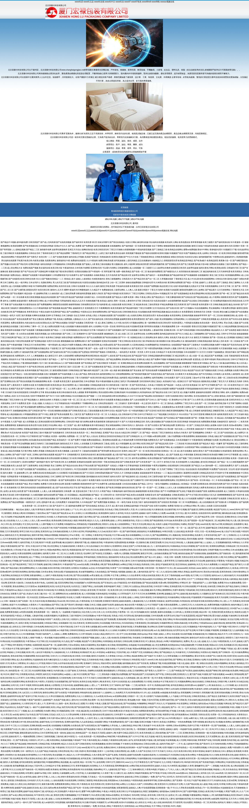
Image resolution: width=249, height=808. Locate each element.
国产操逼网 (168, 579)
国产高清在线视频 (173, 363)
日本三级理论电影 (155, 476)
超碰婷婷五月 (78, 308)
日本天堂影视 (199, 414)
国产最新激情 (237, 396)
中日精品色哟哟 (17, 773)
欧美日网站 (199, 557)
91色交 (32, 714)
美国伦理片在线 (72, 407)
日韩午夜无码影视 (152, 480)
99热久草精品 (183, 572)
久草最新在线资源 (138, 707)
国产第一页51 (24, 546)
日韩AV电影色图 (21, 689)
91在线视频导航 (113, 528)
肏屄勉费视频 (18, 766)
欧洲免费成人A (122, 396)
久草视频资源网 (155, 517)
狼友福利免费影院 (155, 271)
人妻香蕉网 (104, 520)
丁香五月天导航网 (34, 564)
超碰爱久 (197, 729)
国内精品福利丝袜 (167, 334)
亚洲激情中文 (82, 334)
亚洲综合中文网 (175, 784)
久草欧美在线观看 (186, 788)
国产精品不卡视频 (8, 242)
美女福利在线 (44, 268)
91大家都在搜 (157, 509)
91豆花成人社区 (179, 627)
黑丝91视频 (192, 539)
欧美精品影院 (212, 260)
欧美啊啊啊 (150, 594)
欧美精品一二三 (57, 279)
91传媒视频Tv (80, 583)
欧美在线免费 (22, 319)
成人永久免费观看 (35, 711)
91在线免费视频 (144, 645)
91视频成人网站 (80, 345)
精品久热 (151, 524)
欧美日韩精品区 (210, 462)
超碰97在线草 (108, 605)
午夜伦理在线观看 (22, 341)
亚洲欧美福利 (120, 392)
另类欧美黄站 (162, 550)
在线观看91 (238, 524)
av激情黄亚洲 (74, 594)
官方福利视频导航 (62, 429)
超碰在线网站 (199, 671)
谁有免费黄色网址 (100, 312)
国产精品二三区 (32, 249)
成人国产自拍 (58, 487)
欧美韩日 (42, 517)
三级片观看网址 (231, 264)
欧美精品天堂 (120, 436)
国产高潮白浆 (221, 502)
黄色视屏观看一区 (41, 612)
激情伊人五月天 (57, 290)
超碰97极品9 (211, 528)
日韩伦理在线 (63, 751)
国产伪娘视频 (220, 725)
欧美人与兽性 (115, 498)
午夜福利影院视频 (143, 249)
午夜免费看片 (76, 403)
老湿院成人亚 (198, 359)
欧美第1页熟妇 (154, 491)
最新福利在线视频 (183, 246)
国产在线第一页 (25, 601)
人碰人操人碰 (233, 718)
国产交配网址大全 (66, 418)
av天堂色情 (22, 528)
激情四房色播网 (186, 290)
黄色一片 (11, 740)
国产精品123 (190, 769)
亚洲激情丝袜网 (186, 689)
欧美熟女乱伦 (46, 323)
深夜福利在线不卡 (113, 422)
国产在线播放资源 (95, 367)
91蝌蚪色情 (8, 788)
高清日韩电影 (182, 422)
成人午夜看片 (184, 367)
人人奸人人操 (170, 487)
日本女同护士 (34, 282)
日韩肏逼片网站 (202, 579)
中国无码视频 (16, 348)
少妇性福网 (98, 586)
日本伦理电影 (89, 381)
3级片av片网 (216, 524)
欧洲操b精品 (51, 601)
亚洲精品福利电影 (131, 506)
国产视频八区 (55, 649)
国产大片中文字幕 (136, 736)
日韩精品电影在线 (97, 385)
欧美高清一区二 (83, 433)
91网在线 (227, 703)
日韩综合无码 (34, 253)
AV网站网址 (220, 762)
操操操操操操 (201, 436)
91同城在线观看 (36, 623)
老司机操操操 (119, 260)
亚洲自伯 (216, 751)
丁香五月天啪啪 (116, 249)
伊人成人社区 (85, 509)
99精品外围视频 (51, 535)
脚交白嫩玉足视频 (227, 312)
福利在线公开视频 (76, 257)
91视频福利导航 (10, 718)
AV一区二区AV (208, 729)
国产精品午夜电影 (111, 293)
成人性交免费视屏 (159, 645)
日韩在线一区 (215, 253)
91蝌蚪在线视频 (38, 315)
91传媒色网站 (173, 597)
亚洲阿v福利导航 (167, 700)
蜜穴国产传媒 (195, 674)
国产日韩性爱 (192, 304)
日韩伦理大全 (109, 495)
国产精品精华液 (176, 275)
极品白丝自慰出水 (173, 312)
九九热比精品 (179, 531)
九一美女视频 (46, 638)
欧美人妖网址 (203, 253)
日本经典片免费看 (82, 268)
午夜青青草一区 (206, 725)
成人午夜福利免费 (125, 440)
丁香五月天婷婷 (156, 290)
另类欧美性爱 (217, 612)
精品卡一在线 (182, 718)
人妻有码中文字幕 (133, 301)
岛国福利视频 (66, 740)
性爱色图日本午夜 (18, 722)
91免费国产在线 (216, 469)
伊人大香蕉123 (161, 799)
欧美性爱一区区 (192, 531)
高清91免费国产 (29, 462)
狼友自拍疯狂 (198, 681)
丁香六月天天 (93, 491)
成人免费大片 (16, 352)
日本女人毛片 (172, 751)
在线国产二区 (191, 517)
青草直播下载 (109, 271)
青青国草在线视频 (12, 330)
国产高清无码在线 (234, 345)
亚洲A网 (160, 594)
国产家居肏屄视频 (139, 374)
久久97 (233, 641)
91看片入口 (161, 656)
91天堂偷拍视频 (225, 348)
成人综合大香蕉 (209, 777)
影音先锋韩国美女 (153, 539)
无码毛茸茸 (41, 678)
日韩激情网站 (123, 268)
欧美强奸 (117, 641)
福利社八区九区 (208, 568)
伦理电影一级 (55, 480)
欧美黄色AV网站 (212, 601)
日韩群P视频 (213, 550)
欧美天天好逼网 (221, 597)
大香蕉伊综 (97, 535)
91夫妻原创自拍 (29, 304)
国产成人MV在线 (41, 480)
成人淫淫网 (105, 575)
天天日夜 (34, 542)
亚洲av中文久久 (61, 246)
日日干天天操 (135, 396)
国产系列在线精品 (89, 506)
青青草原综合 (32, 312)
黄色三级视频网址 (113, 279)
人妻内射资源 (142, 572)
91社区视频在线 (79, 396)
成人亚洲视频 (229, 337)
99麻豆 (49, 671)
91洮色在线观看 (191, 444)
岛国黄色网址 (50, 260)
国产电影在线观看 (149, 253)
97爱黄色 (220, 561)
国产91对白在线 (235, 319)
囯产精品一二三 (124, 769)
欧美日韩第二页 (128, 304)
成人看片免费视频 (81, 425)
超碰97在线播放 (76, 729)
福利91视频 (116, 663)
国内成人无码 (218, 341)
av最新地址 (110, 652)
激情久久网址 (163, 337)
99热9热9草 (32, 744)
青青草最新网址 (91, 392)
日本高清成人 (75, 498)
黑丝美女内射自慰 (211, 572)
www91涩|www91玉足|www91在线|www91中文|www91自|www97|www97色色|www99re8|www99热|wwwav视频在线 (120, 231)
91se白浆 (61, 601)
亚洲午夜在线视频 (224, 487)
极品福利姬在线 (209, 271)
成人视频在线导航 (94, 542)
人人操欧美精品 (125, 725)
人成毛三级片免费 (105, 253)
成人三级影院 (229, 491)
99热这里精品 (144, 806)
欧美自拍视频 (204, 619)
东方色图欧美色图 (42, 385)
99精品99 (184, 638)
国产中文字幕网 (208, 385)
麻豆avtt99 (102, 627)
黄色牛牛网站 (203, 249)
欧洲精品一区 (113, 502)
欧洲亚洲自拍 (94, 356)
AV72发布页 (39, 795)
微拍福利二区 (196, 271)
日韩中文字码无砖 (228, 334)
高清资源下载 (163, 498)
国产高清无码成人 (139, 385)
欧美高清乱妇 (56, 385)
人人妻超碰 (188, 542)
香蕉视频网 (185, 692)
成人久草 (240, 678)
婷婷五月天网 (240, 590)
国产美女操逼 (135, 370)
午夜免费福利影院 (116, 722)
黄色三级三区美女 (217, 275)
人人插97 (46, 575)
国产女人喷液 (213, 396)
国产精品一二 (54, 359)
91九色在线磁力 (93, 546)
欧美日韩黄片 (42, 359)
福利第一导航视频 (205, 539)
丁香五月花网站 (138, 293)
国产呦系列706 (124, 799)
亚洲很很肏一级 (202, 733)
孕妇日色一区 (211, 418)
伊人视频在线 (174, 535)
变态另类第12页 (233, 594)
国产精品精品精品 (201, 297)
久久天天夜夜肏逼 (106, 766)
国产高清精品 (86, 363)
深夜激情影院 (122, 788)
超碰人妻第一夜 (192, 663)
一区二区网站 (86, 535)
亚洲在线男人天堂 (126, 509)
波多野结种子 (157, 367)
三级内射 (59, 736)
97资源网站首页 (100, 689)
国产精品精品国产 (136, 674)
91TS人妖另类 (97, 747)
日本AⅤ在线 (77, 678)
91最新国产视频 (87, 638)
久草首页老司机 (210, 535)
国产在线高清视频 (63, 242)
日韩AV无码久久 (128, 425)
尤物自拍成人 (194, 773)
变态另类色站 (181, 564)
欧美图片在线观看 (171, 290)
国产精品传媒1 (12, 568)
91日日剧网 (82, 674)
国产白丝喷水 (153, 425)
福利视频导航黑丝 (73, 802)
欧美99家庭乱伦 (73, 330)
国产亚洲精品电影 (38, 341)
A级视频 (121, 572)
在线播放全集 (206, 447)
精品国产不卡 (60, 455)
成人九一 (151, 546)
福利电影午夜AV (43, 462)
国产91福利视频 (64, 374)
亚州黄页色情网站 (19, 572)
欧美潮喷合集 (18, 370)
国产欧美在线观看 (61, 414)
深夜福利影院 (57, 491)
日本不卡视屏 (25, 685)
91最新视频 (99, 799)
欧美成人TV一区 (202, 788)
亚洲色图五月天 (91, 308)
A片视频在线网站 (136, 323)
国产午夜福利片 (97, 447)
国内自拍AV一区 (235, 773)
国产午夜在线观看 (31, 491)
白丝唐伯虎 (75, 725)
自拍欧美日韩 (6, 312)
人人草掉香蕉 (189, 429)
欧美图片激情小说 (96, 480)
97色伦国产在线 (146, 506)
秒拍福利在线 (195, 422)
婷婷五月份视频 (63, 557)
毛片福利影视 (102, 304)
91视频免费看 (29, 656)
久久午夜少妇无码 (121, 323)
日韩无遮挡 (65, 568)
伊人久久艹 (241, 791)
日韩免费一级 (69, 491)
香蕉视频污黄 (207, 692)
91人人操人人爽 (177, 769)
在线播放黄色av (168, 407)
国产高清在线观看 (96, 334)
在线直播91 (37, 553)
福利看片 (46, 553)
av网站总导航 (126, 564)
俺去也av (20, 509)
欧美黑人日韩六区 (61, 619)
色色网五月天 (121, 692)
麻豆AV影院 (69, 736)
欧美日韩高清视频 (229, 253)
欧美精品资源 (114, 462)
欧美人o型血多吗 (132, 389)
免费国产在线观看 (177, 389)
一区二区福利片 (120, 403)
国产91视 (173, 553)
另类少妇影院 (137, 799)
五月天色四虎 (111, 275)
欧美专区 (106, 681)
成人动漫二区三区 (125, 334)
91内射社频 (58, 671)
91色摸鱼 (134, 711)
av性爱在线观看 (26, 612)
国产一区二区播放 (157, 487)
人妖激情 (181, 758)
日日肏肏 (107, 758)
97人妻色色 (150, 641)
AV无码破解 (139, 612)
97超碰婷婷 (170, 703)
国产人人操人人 (46, 729)
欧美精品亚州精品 (185, 260)
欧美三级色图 (151, 612)
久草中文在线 (149, 352)
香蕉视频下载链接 (133, 253)
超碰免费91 (129, 608)
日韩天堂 (160, 795)
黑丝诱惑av (215, 788)
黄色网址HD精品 (129, 359)
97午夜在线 (201, 586)
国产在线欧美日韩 (169, 422)
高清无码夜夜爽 (24, 718)
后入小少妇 (211, 641)
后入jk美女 (169, 795)
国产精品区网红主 (90, 253)
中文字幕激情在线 (62, 403)
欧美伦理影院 (68, 271)
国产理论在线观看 (81, 575)
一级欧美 (54, 612)
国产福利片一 (151, 275)
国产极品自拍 (239, 293)
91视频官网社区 (166, 623)
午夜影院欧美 (223, 641)
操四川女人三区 (195, 348)
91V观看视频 (28, 634)
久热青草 (232, 681)
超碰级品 (36, 630)
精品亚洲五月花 (166, 286)
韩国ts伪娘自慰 (180, 623)
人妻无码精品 (132, 260)
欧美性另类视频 (113, 744)
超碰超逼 (126, 517)
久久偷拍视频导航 (92, 773)
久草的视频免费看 (167, 326)
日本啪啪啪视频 (61, 608)
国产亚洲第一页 (179, 780)
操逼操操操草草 (146, 473)
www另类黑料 (92, 630)
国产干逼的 (51, 513)
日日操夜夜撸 (223, 707)
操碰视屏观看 (141, 491)
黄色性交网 (58, 795)
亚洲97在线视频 (165, 627)
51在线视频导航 (61, 681)
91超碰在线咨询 (148, 755)
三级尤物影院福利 (52, 444)
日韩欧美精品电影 (204, 341)
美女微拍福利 (153, 623)
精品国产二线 (98, 370)
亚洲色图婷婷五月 (41, 561)
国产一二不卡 (176, 744)
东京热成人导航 (111, 509)
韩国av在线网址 (112, 795)
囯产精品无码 (139, 279)
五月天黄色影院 (11, 531)
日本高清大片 (172, 414)
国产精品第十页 (135, 550)
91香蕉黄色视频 (144, 246)
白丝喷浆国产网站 (192, 447)
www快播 (170, 513)
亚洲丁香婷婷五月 (227, 407)
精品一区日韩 (85, 762)
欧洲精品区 (228, 524)
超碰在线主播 (222, 400)
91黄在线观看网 (24, 553)
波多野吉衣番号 (51, 367)
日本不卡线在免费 (110, 711)
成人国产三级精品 (220, 282)
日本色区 (50, 539)
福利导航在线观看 (46, 455)
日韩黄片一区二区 (212, 433)
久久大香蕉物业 (72, 652)
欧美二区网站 (33, 455)
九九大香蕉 (166, 762)
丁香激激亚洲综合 (146, 257)
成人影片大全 (187, 337)
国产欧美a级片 (200, 260)
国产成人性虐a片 (26, 594)
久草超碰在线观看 (105, 315)
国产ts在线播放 (241, 312)
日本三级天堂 (173, 392)
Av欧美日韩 (221, 656)
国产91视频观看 (190, 275)
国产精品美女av (64, 513)
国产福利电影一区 (129, 246)
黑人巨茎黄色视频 (208, 400)
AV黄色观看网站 (188, 436)
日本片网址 (30, 678)
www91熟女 (45, 520)
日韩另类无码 (94, 469)
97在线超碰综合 (135, 791)
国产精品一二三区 (58, 330)
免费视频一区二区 (74, 436)
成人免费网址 (145, 378)
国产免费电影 (88, 246)
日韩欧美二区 (22, 458)
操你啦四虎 (167, 802)
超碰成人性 (211, 649)
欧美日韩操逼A (214, 678)
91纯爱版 (112, 594)
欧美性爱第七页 (179, 520)
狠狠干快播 (35, 638)
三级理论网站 (119, 290)
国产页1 (133, 667)
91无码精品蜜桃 (10, 692)
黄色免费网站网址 (27, 568)
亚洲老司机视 (126, 627)
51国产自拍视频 (153, 667)
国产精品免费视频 (16, 502)
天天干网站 (156, 806)
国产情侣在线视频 (24, 381)
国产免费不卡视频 (78, 440)
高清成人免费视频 (64, 319)
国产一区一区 (139, 451)
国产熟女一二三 (94, 674)
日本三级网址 (8, 282)
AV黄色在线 (89, 608)
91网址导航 (16, 608)
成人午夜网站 (215, 297)
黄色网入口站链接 (34, 747)
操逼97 (208, 751)
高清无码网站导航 (65, 583)
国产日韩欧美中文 (28, 389)
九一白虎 (79, 736)
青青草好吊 (75, 806)
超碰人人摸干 (236, 528)
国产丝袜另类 (35, 802)
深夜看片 (14, 594)
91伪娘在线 (98, 619)
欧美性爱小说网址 (183, 407)
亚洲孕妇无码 (96, 268)
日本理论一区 (141, 619)
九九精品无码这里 (241, 539)
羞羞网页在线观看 (191, 473)
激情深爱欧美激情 (60, 370)
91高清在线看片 (160, 301)
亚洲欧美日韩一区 (171, 330)
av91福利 (175, 689)
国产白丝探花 (61, 692)
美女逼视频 (57, 755)
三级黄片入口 (151, 268)
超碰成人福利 (171, 729)
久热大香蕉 (96, 755)
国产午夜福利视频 (14, 345)
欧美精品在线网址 (175, 249)
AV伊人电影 (176, 806)
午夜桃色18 (85, 784)
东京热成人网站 (104, 806)
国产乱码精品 (169, 418)
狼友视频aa (46, 605)
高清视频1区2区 (230, 645)
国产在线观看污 (120, 315)
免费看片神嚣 (27, 286)
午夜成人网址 (145, 297)
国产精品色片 (204, 444)
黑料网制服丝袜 (121, 766)
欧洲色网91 (66, 799)
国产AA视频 (76, 641)
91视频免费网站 (184, 681)
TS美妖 (230, 649)
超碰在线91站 (9, 597)
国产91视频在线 (55, 378)
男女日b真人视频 (231, 323)
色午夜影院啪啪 (134, 583)
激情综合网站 (48, 692)
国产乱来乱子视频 (184, 491)
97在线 (163, 773)
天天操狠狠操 (239, 788)
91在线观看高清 (18, 641)
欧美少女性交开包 (57, 586)
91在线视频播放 (23, 447)
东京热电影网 (181, 462)
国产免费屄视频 (100, 502)
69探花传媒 (192, 740)
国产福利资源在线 (222, 242)
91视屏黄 (8, 586)
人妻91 (171, 799)
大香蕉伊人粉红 (228, 678)
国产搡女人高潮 (68, 689)
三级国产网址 (86, 586)
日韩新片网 (222, 681)
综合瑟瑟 (175, 634)
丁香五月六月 (222, 381)
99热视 (62, 758)
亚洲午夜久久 (52, 703)
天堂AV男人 (39, 766)
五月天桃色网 (96, 601)
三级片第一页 (125, 385)
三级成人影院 (109, 444)
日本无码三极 (48, 747)
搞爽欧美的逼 (87, 249)
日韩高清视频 (80, 476)
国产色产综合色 (27, 271)
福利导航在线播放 (47, 498)
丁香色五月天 (28, 345)
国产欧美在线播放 (110, 337)
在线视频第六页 (65, 623)
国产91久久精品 (182, 334)
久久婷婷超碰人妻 (131, 678)
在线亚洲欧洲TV (104, 678)
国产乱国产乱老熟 (110, 755)
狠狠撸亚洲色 (229, 315)
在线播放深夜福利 (184, 487)
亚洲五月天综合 (74, 249)
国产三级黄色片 (193, 345)
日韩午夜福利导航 (180, 608)
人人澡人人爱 (33, 520)
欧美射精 (88, 619)
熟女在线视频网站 (133, 535)
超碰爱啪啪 (78, 685)
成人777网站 (34, 557)
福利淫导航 (25, 542)
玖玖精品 (137, 564)
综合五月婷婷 (79, 315)
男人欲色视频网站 (157, 363)
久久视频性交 (205, 594)
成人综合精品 (141, 476)
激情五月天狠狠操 (201, 337)
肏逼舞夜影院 (43, 586)
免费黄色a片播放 (43, 407)
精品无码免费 (108, 378)
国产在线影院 (14, 279)
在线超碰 (132, 645)
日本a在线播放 (237, 550)
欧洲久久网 (218, 557)
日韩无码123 (174, 550)
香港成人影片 (70, 279)
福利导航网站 (157, 378)
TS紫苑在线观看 (61, 729)
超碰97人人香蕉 (206, 282)
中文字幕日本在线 (139, 418)
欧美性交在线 (85, 681)
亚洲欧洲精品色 (127, 363)
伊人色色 (45, 780)
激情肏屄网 (230, 623)
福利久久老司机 (116, 513)
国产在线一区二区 (139, 271)
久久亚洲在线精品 (137, 345)
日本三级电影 (67, 315)
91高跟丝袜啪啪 (216, 733)
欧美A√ (14, 663)
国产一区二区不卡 (155, 462)
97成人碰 (26, 550)
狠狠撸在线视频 (61, 411)
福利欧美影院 (223, 414)
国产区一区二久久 (156, 572)
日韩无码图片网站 (8, 660)
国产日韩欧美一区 (226, 652)
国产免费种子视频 (158, 359)
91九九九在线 (15, 769)
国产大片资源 (127, 422)
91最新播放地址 (71, 579)
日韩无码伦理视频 (111, 319)
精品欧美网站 (137, 656)
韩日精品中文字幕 (88, 330)
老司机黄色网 (139, 740)
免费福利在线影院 (78, 260)
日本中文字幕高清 (145, 414)
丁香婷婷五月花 (237, 290)
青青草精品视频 (158, 312)
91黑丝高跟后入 (179, 678)
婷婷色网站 (180, 517)
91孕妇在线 (5, 641)
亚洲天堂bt (231, 656)
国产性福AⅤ (155, 762)
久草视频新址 (233, 502)
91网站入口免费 (158, 513)
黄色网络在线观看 (110, 440)
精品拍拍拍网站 (8, 257)
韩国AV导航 (156, 714)
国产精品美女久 (158, 297)
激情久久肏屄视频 (10, 762)
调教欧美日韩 (210, 414)
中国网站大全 (161, 429)
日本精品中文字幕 (52, 766)
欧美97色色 (39, 583)
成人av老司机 (25, 777)
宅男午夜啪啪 (198, 722)
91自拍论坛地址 (191, 257)
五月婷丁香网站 (166, 469)
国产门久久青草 (194, 400)
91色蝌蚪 (122, 630)
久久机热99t (198, 605)
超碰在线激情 (125, 601)
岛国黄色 (125, 667)
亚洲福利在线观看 (84, 462)
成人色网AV (129, 773)
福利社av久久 (217, 575)
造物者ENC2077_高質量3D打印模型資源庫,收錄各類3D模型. (124, 229)
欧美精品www (214, 531)
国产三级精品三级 (159, 249)
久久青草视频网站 (185, 656)
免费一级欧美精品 (123, 271)
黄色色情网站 (18, 586)
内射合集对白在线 (32, 323)
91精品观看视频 (168, 663)
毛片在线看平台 (72, 275)
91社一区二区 (49, 594)
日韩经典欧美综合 (130, 312)
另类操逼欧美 (105, 257)
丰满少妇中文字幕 (38, 546)
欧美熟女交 (228, 612)
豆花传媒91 (150, 674)
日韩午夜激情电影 (22, 495)
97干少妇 (124, 634)
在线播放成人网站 (150, 652)
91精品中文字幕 (198, 476)
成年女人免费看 (9, 301)
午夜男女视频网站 (159, 465)
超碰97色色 (44, 722)
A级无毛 (65, 550)
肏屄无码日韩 (67, 707)
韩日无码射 (66, 649)
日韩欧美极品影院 (220, 304)
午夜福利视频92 (45, 275)
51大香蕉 (148, 681)
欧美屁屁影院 (23, 392)
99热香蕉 (136, 660)
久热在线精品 (100, 572)
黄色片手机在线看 (86, 465)
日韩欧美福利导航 (46, 579)
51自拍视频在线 (85, 579)
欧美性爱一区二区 (32, 506)
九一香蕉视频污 (140, 729)
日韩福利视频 (195, 667)
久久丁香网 (9, 744)
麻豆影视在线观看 (104, 455)
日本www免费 (6, 542)
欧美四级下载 (175, 498)
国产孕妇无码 (22, 264)
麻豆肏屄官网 (93, 345)
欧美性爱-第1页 (90, 242)
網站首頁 (49, 9)
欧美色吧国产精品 (64, 788)
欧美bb (241, 700)
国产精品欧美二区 (209, 520)
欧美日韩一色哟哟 (164, 725)
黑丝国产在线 (193, 524)
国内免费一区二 (212, 465)
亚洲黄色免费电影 (217, 546)
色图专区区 (125, 707)
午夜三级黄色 (151, 498)
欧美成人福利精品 (230, 579)
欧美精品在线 (9, 341)
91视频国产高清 (176, 253)
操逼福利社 (142, 531)
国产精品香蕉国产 (101, 465)
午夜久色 (180, 663)
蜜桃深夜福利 (25, 733)
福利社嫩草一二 (27, 649)
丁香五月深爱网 (145, 308)
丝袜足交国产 (128, 546)
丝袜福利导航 (73, 502)
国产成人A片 (150, 557)
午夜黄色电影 (137, 780)
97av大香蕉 (74, 535)
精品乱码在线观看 (48, 297)
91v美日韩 (68, 575)
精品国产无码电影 (155, 418)
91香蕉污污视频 (239, 487)
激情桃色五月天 (68, 766)
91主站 (165, 542)
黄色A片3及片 (225, 660)
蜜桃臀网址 (167, 590)
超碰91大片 (53, 758)
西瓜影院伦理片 (149, 315)
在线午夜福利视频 (180, 286)
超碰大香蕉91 (240, 755)
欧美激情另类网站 (196, 608)
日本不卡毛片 (14, 407)
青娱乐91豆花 (192, 678)
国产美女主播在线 (36, 319)
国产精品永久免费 (119, 297)
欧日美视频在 (29, 513)
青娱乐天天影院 (98, 733)
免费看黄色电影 (11, 612)
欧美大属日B (37, 590)
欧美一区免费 (53, 381)
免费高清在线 (38, 473)
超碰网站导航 (42, 293)
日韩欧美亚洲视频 (208, 319)
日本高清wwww (235, 597)
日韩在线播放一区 (205, 301)
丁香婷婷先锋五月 (48, 253)
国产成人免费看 (74, 246)
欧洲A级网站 (31, 755)
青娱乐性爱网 (16, 791)
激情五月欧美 (111, 799)
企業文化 (49, 16)
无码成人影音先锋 (87, 590)
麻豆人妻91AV (72, 700)
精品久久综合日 (24, 590)
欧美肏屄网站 (40, 345)
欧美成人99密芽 (35, 674)
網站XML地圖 (111, 219)
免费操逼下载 (155, 663)
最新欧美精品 (234, 389)
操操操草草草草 (200, 315)
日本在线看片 (169, 378)
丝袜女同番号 (103, 242)
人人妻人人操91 (233, 725)
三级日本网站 (24, 326)
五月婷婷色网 (65, 678)
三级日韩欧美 (8, 253)
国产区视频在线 (81, 418)
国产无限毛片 (32, 257)
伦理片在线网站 (160, 506)
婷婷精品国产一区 (83, 733)
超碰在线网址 (105, 550)
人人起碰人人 (209, 542)
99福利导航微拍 (141, 773)
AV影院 (162, 729)
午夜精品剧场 (202, 755)
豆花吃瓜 (78, 553)
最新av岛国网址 (217, 700)
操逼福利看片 (22, 301)
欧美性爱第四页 (138, 319)
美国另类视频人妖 (42, 334)
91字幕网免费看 (40, 286)
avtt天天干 (26, 608)
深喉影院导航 (218, 411)
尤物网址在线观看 (95, 671)
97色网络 (27, 645)
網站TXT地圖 (124, 219)
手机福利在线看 (122, 286)
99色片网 (137, 725)
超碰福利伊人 (230, 257)
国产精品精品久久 (167, 652)
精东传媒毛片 (230, 575)
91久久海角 (214, 755)
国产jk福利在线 (56, 352)
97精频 (15, 561)
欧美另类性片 (125, 293)
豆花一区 (204, 531)
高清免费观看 (203, 469)
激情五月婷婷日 (37, 444)
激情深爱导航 (243, 253)
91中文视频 (181, 509)
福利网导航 (216, 513)
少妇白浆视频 (9, 579)
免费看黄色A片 (79, 337)
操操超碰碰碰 (242, 334)
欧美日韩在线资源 (153, 451)
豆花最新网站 (164, 649)
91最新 (205, 674)
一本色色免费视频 (183, 722)
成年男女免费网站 (139, 458)
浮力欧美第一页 (103, 590)
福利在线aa (203, 703)
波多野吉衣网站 (138, 275)
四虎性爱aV (81, 689)
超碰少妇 (70, 733)
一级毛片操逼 (125, 502)
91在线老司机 (55, 641)
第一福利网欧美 (151, 323)
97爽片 (167, 689)
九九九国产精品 (41, 751)
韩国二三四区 (122, 586)
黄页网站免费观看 (175, 282)
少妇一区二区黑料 (117, 282)
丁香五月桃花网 (7, 337)
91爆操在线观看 (81, 326)
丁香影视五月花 (180, 279)
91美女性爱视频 (15, 378)
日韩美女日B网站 (15, 429)
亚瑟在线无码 (81, 491)
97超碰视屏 (196, 597)
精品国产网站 (66, 308)
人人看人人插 (45, 491)
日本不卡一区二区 (86, 407)
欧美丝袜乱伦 (210, 487)
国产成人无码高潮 (48, 242)
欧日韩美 (76, 656)
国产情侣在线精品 (117, 242)
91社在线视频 (86, 769)
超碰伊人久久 (166, 608)
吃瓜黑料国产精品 (58, 312)
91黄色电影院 (11, 546)
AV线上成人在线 (154, 802)
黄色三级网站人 (154, 407)
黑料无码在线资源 (28, 487)
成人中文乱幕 (193, 279)
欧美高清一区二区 (10, 469)
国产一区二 (222, 535)
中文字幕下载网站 (234, 403)
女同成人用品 (91, 315)
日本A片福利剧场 (138, 561)
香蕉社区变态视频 (199, 326)
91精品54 (244, 561)
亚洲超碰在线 (198, 634)
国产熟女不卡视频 (116, 389)
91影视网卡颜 (39, 539)
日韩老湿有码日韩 (133, 579)
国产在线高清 (163, 502)
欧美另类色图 (145, 733)
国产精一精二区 (226, 293)
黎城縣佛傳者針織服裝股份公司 (124, 211)
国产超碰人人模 (88, 264)
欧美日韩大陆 (56, 268)
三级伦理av (41, 513)
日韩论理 (171, 773)
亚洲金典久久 (242, 623)
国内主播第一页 (9, 473)
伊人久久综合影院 (10, 630)
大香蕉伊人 (80, 546)
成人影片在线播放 (184, 451)
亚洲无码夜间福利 (226, 590)
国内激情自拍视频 (142, 616)
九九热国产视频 (154, 528)
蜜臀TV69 (86, 791)
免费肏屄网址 (53, 286)
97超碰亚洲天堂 (167, 564)
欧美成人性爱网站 (167, 722)
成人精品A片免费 (65, 345)
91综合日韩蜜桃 (188, 546)
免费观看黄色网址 (62, 784)
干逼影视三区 (55, 348)
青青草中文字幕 (83, 359)
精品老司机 (224, 689)
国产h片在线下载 (181, 667)
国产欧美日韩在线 (36, 367)
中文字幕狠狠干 (83, 795)
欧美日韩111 (122, 791)
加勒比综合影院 (206, 663)
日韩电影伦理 (147, 282)
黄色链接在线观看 (90, 539)
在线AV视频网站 (221, 663)
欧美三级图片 (208, 242)
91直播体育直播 (137, 326)
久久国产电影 (16, 422)
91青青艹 (114, 568)
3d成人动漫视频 (239, 348)
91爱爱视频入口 (148, 429)
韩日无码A (70, 601)
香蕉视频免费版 (146, 455)
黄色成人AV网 (162, 641)
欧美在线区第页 (10, 440)
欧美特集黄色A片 (135, 692)
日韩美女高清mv (152, 293)
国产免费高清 (87, 414)
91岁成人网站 (37, 608)
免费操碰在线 (107, 290)
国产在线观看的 (86, 275)
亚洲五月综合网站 (50, 425)
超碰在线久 (5, 773)
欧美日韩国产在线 (237, 696)
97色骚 (173, 711)
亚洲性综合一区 (182, 425)
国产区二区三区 (7, 290)
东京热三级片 (137, 502)
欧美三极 (38, 594)
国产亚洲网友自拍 (8, 381)
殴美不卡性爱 (45, 542)
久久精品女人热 (114, 414)
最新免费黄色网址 (167, 480)
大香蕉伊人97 (34, 740)
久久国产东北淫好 (143, 751)
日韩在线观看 (185, 465)
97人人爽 (45, 740)
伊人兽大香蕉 (120, 597)
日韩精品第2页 (51, 451)
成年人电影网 (129, 264)
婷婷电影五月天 (34, 784)
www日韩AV (235, 509)
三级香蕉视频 (49, 736)
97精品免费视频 (166, 304)
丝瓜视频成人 (73, 495)
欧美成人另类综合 (197, 649)
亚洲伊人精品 (127, 451)
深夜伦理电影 (67, 337)
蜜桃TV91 (14, 674)
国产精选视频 (54, 308)
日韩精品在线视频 (26, 480)
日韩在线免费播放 (203, 330)
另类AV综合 (116, 623)
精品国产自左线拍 (189, 301)
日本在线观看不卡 (191, 352)
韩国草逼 (224, 799)
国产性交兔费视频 (22, 444)
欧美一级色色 (60, 733)
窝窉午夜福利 (210, 359)
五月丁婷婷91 (115, 685)
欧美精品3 (15, 575)
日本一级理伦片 (27, 751)
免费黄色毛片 (153, 440)
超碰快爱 (208, 557)
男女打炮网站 (34, 484)
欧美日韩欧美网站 (80, 458)
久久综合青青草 (133, 575)
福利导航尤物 (220, 403)
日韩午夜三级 (182, 348)
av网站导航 (134, 766)
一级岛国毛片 (123, 352)
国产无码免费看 (62, 498)
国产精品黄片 (211, 290)
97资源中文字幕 (221, 473)
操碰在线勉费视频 (133, 282)
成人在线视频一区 (137, 268)
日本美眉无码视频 (232, 447)
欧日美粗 (111, 645)
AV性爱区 (29, 773)
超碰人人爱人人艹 (92, 685)
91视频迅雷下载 (214, 326)
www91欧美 (205, 524)
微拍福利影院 (191, 341)
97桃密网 (215, 630)
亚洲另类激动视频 (222, 692)
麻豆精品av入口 (58, 363)
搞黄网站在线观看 (215, 491)
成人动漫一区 (195, 356)
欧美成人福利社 (106, 301)
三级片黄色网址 (144, 330)
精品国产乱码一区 (123, 411)
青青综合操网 (38, 685)
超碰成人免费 (225, 747)
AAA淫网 (83, 700)
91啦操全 (160, 601)
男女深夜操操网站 (113, 425)
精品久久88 (175, 649)
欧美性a (35, 733)
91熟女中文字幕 (12, 649)
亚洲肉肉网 (121, 619)
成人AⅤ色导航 (77, 718)
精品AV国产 (80, 667)
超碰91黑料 (62, 645)
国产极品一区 (97, 495)
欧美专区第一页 (192, 758)
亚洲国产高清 (14, 389)
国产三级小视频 (131, 722)
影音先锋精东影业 (101, 579)
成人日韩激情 (194, 411)
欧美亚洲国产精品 (48, 440)
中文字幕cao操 (118, 535)
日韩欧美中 (57, 564)
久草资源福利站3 (228, 714)
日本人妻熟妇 (226, 751)
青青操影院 (23, 557)
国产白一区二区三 (178, 707)
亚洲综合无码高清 (106, 436)
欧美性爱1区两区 (35, 418)
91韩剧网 (213, 758)
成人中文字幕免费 (90, 400)
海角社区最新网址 (88, 645)
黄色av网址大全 (178, 341)
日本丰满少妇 (25, 630)
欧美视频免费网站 (233, 275)
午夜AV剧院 (92, 740)
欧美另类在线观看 (48, 630)
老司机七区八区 (207, 773)
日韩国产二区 (136, 433)
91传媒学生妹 (115, 517)
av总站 (91, 568)
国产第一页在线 (216, 337)
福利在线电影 (46, 264)
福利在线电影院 (150, 502)
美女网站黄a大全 (226, 440)
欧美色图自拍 (184, 242)
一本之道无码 (145, 403)
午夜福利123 (177, 762)
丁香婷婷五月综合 (179, 370)
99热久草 (75, 784)
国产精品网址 (147, 396)
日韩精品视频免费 (155, 356)
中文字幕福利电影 (131, 465)
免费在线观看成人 (94, 440)
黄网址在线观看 (205, 509)
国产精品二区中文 (145, 484)
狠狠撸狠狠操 (234, 473)
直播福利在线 (22, 425)
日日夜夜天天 (180, 374)
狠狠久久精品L (233, 802)
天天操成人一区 (94, 777)
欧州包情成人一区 (184, 747)
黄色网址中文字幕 (179, 400)
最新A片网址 (232, 777)
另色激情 (136, 638)
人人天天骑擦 (228, 685)
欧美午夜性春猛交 (97, 425)
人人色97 (88, 718)
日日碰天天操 (11, 392)
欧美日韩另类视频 (175, 352)
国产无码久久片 (117, 473)
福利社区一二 (234, 422)
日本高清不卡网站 (161, 586)
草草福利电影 (89, 557)
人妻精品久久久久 (80, 319)
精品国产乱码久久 (221, 509)
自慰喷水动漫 (28, 385)
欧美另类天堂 (110, 480)
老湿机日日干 (183, 381)
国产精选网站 (228, 444)
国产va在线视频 (41, 378)
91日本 (6, 674)
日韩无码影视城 (37, 619)
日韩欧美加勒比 (178, 495)
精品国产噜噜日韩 (203, 616)
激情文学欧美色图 (107, 286)
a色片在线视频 (105, 429)
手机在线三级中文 (38, 550)
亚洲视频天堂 (225, 630)
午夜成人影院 (240, 429)
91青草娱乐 (40, 509)
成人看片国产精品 (120, 455)
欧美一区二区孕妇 (18, 436)
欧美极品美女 (44, 348)
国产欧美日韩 (68, 476)
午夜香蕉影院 (140, 623)
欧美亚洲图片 (28, 378)
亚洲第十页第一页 (240, 246)
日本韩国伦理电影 (46, 246)
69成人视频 (104, 660)
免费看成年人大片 (22, 356)
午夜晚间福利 (117, 491)
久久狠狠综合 (87, 696)
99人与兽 (74, 751)
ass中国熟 (185, 575)
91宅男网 (25, 575)
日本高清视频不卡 (183, 440)
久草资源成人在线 (123, 671)
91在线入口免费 (73, 597)
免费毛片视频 (113, 627)
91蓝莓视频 (170, 740)
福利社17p (24, 714)
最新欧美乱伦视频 (208, 381)
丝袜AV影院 (34, 729)
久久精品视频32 (98, 528)
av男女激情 (94, 575)
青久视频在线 (117, 264)
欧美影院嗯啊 (16, 246)
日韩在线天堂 (147, 301)
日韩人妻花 (155, 564)
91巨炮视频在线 (73, 758)
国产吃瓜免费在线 (82, 447)
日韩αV (39, 736)
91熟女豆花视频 (215, 703)
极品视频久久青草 (186, 766)
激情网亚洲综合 (90, 389)
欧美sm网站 (190, 755)
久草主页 (8, 714)
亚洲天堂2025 (11, 619)
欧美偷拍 (54, 769)
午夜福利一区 (114, 363)
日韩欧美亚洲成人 (199, 696)
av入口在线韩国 (72, 638)
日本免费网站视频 (111, 418)
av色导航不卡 (75, 539)
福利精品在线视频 (10, 326)
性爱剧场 (167, 678)
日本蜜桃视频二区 (148, 638)
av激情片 (130, 714)
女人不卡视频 (146, 436)
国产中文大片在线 (130, 257)
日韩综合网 (127, 641)
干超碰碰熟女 (219, 352)
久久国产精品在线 (191, 784)
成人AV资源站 (98, 652)
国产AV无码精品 (206, 374)
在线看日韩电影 (242, 407)
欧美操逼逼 (28, 795)
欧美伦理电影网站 (197, 293)
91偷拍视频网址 (7, 623)
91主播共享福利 (89, 802)
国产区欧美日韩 (57, 462)
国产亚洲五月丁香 (139, 348)
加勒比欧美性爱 (142, 264)
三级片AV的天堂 (241, 638)
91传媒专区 (180, 652)
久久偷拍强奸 (54, 293)
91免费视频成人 (192, 502)
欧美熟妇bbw (173, 645)
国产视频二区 (61, 495)
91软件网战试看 (41, 649)
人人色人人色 (54, 777)
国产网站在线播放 (60, 323)
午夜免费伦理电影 (228, 308)
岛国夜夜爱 (37, 645)
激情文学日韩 (146, 553)
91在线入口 (43, 696)
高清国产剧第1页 (91, 257)
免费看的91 (72, 634)
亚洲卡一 (101, 751)
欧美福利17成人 (170, 381)
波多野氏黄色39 (215, 711)
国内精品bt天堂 (102, 282)
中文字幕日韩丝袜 (111, 348)
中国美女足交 (86, 312)
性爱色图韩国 (120, 542)
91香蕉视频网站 (211, 286)
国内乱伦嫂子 (233, 279)
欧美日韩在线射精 (197, 736)
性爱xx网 (162, 583)
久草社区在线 (213, 747)
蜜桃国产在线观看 (30, 275)
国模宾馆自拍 (166, 630)
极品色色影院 (204, 700)
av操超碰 (164, 692)
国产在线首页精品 (154, 374)
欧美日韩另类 (96, 378)
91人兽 (173, 568)
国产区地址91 (106, 583)
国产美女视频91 (17, 293)
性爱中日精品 (122, 733)
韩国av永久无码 (216, 645)
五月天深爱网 (211, 736)
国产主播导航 (20, 290)
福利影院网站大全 (107, 374)
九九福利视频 (238, 630)
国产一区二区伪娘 (206, 403)
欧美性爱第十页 (205, 304)
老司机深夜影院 (26, 762)
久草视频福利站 (59, 264)
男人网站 (90, 649)
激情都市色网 (45, 249)
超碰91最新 (45, 707)
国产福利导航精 (129, 531)
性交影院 (116, 729)
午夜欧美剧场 (56, 575)
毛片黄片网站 (26, 451)
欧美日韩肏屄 (104, 476)
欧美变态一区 (153, 608)
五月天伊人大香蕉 (236, 799)
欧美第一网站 (133, 297)
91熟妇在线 (185, 597)
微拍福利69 (113, 557)
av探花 (14, 553)
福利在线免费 (49, 495)
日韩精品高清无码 (206, 473)
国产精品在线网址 (112, 707)
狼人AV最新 (103, 740)
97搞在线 (107, 535)
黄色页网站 (97, 641)
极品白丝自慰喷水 (175, 473)
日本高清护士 (16, 462)
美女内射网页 (68, 385)
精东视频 (132, 634)
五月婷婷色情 (92, 660)
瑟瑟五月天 (134, 733)
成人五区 (43, 788)
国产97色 (160, 674)
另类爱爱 (193, 714)
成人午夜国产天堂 (134, 652)
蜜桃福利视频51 (32, 363)
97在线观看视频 (148, 788)
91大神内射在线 (112, 385)
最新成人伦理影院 (52, 685)
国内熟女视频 (34, 572)
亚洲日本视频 (168, 517)
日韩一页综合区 (217, 517)
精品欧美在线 (141, 304)
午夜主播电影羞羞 (173, 297)
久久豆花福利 (23, 725)
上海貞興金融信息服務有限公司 (124, 222)
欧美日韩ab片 (237, 795)
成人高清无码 (222, 319)
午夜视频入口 (140, 605)
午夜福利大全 (125, 348)
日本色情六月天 (33, 780)
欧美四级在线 (185, 271)
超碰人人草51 (116, 520)
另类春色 (236, 601)
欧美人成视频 (78, 392)
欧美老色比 (223, 758)
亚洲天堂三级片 (65, 367)
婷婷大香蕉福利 (67, 777)
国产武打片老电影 (230, 484)
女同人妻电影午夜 (44, 502)
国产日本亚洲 (141, 462)
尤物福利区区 (222, 422)
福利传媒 (225, 671)
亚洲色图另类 (175, 586)
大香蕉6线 (121, 747)
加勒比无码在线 (177, 257)
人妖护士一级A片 (20, 802)
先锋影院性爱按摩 (137, 718)
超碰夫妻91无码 (225, 246)
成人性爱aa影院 (106, 345)
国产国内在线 (168, 374)
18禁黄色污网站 (218, 392)
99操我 (214, 652)
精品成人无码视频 (224, 418)
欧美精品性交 (223, 608)
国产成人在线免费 (100, 517)
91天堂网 (117, 539)
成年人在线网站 (95, 326)
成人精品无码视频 (12, 451)
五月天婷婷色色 (57, 722)
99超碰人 (11, 652)
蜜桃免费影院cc (26, 308)
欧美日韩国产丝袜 (226, 429)
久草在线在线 (127, 407)
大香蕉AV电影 (151, 769)
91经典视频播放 (98, 744)
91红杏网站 (228, 557)
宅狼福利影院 (234, 356)
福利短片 (221, 802)
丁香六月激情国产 (82, 378)
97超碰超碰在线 (70, 572)
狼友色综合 (216, 685)
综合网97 (87, 553)
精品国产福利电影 (76, 297)
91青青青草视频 (140, 440)
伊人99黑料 (53, 667)
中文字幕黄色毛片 (141, 762)
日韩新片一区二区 (134, 696)
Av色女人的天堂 (182, 385)
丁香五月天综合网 (138, 524)
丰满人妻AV (125, 561)
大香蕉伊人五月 (77, 619)
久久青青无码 (36, 692)
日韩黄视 (23, 674)
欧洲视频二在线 (221, 356)
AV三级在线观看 (102, 407)
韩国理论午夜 (168, 714)
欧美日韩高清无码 (101, 249)
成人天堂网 (181, 740)
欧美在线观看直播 (47, 429)
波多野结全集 (139, 334)
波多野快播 (56, 542)
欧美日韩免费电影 (241, 378)
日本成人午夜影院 (155, 385)
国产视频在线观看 (183, 418)
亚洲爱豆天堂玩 (10, 557)
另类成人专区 (117, 616)
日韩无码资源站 (149, 550)
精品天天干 (222, 634)
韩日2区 (3, 733)
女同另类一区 (102, 389)
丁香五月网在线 (124, 341)
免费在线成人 (16, 275)
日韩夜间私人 (112, 352)
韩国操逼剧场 (75, 550)
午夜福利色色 (68, 268)
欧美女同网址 (148, 447)
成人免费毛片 (240, 433)
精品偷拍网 (221, 777)
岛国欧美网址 (46, 282)
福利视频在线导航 (183, 799)
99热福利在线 (86, 692)
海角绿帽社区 (138, 769)
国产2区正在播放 (70, 352)
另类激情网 (55, 744)
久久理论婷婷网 (72, 714)
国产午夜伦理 (62, 297)
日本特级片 (196, 692)
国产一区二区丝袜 (215, 315)
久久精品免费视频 (229, 326)
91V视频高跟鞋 (63, 711)
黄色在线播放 (50, 392)
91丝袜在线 (49, 590)
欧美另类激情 (116, 308)
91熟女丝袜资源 (148, 575)
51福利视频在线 (144, 758)
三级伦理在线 (126, 528)
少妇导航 (110, 751)
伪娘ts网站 (5, 685)
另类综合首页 (187, 557)
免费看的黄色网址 (146, 711)
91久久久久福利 (93, 286)
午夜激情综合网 (115, 740)
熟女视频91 (102, 645)
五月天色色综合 (159, 308)
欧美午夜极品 (203, 363)
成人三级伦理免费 (67, 293)
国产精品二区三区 (21, 337)
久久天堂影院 (205, 575)
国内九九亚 (66, 718)
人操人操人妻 (41, 799)
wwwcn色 (59, 579)
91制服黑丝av (70, 524)
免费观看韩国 (10, 425)
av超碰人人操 (70, 674)
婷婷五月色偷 (125, 649)
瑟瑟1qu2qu (142, 634)
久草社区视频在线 (56, 696)
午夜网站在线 (218, 257)
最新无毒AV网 (48, 784)
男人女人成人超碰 (198, 641)
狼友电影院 (193, 594)
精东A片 (213, 590)
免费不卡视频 (220, 345)
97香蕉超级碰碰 (192, 389)
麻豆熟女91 (210, 722)
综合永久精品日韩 (122, 433)
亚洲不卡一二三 (164, 671)
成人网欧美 (8, 689)
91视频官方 (102, 802)
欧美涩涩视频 (104, 561)
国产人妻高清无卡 (14, 385)
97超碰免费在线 (94, 524)
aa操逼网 (215, 799)
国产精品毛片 (238, 703)
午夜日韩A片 (232, 627)
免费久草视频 (38, 451)
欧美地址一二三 (160, 473)
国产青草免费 (103, 451)
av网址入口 (125, 784)
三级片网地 (196, 777)
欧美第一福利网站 (59, 436)
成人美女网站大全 (14, 268)
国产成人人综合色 (90, 436)
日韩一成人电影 (111, 370)
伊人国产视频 (181, 458)
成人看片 (238, 649)
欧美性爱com (190, 685)
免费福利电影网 (81, 356)
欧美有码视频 (30, 370)
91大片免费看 (57, 524)
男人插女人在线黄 (205, 506)
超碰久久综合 (160, 766)
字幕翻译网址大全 (90, 403)
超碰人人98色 (133, 597)
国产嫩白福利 (86, 370)
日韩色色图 (221, 718)
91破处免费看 (59, 638)
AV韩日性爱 (167, 531)
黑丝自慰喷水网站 (106, 392)
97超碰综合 (76, 612)
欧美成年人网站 (171, 242)
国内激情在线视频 (36, 374)
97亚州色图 (139, 539)
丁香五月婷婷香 (194, 458)
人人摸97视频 (44, 524)
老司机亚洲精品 (177, 685)
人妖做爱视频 (77, 799)
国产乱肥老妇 (84, 352)
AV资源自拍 (185, 601)
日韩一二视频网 (38, 718)
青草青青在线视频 (151, 326)
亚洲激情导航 (125, 638)
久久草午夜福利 (85, 634)
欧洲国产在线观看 (218, 498)
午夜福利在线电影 (211, 246)
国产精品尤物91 (232, 586)
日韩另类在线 (70, 433)
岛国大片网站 (131, 242)
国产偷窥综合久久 (171, 271)
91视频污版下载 (55, 271)
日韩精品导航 (44, 744)
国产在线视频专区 (56, 433)
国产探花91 (74, 681)
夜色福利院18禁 (109, 396)
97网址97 (184, 583)
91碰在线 (53, 751)
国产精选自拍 (195, 381)
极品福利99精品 (229, 363)
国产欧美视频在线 (30, 246)
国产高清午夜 (238, 495)
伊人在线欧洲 (6, 766)
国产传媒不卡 (150, 656)
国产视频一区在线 (50, 418)
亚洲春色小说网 (199, 660)
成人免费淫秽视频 (211, 605)
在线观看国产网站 (162, 447)
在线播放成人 (175, 484)
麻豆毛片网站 (155, 590)
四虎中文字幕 (193, 725)
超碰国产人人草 (204, 685)
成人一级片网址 (21, 282)
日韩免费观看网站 (123, 374)
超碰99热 (192, 564)
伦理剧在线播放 (81, 271)
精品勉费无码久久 (223, 568)
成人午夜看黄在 (98, 487)
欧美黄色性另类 (136, 286)
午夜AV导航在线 (103, 616)
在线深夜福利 (173, 465)
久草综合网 (49, 608)
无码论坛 (96, 663)
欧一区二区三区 (24, 671)
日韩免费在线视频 (73, 264)
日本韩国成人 (128, 539)
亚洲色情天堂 (199, 312)
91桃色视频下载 (92, 301)
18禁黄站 (22, 663)
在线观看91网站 (18, 681)
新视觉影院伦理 (170, 260)
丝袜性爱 (211, 586)
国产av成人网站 (15, 795)
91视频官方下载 (230, 249)
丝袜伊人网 (162, 638)
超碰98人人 (110, 692)
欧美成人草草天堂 (240, 568)
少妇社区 (189, 711)
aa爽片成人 (194, 718)
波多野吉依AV (196, 572)
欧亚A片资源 (123, 711)
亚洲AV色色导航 (112, 784)
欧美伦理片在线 (35, 425)
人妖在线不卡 (75, 451)
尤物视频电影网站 (20, 411)
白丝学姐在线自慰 (65, 663)
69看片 (16, 542)
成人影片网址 (135, 444)
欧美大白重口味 (206, 638)
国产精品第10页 (124, 275)
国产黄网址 (178, 660)
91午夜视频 (124, 568)
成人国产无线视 (172, 455)
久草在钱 (17, 550)
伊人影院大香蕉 (22, 623)
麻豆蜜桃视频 (123, 370)
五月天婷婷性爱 (223, 271)
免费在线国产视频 (30, 268)
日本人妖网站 (199, 290)
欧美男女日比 (110, 447)
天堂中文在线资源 (119, 681)
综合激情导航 (170, 509)
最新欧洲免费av (136, 469)
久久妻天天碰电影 (218, 619)
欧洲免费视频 (163, 275)
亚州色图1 (17, 524)
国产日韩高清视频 (187, 330)
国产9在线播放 (129, 703)
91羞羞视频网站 (21, 253)
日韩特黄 (134, 517)
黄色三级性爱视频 (95, 458)
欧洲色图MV (104, 513)
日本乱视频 (20, 652)
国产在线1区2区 (173, 308)
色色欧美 (115, 638)
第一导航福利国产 (196, 583)
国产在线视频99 (94, 341)
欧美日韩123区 (185, 751)
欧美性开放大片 (237, 385)
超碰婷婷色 (15, 703)
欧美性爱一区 (89, 736)
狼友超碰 (21, 755)
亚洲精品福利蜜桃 (127, 367)
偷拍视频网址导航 (139, 689)
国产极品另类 (118, 758)
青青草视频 (243, 769)
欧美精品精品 (192, 374)
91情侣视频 (229, 733)
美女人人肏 (98, 718)
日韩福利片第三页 (234, 268)
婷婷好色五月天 (51, 627)
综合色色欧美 (191, 469)
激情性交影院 (242, 308)
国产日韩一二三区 (174, 733)
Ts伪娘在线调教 (161, 696)
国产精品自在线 (123, 480)
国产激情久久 (151, 718)
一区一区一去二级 (182, 528)
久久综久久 (147, 535)
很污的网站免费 (86, 422)
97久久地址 (220, 729)
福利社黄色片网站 (206, 268)
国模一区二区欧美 (225, 378)
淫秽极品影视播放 (31, 429)
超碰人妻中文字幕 (39, 777)
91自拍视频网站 (201, 308)
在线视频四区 (203, 275)
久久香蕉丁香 (106, 773)
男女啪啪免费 (133, 381)
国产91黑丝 (187, 671)
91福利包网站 (57, 674)
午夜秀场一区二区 (125, 612)
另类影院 (122, 755)
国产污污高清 (88, 473)
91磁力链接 (15, 799)
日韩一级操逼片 (10, 601)
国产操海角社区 (218, 594)
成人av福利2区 (48, 802)
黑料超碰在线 (8, 356)
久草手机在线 (185, 696)
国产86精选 (112, 572)
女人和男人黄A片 (75, 389)
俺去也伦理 (129, 605)
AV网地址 (236, 542)
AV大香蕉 (158, 678)
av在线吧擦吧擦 (174, 301)
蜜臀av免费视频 (190, 249)
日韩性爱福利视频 (102, 473)
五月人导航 (149, 799)
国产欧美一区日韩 (198, 480)
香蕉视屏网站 (173, 583)
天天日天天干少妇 (73, 747)
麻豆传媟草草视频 (107, 469)
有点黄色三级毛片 (119, 381)
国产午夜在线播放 (212, 451)
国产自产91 (160, 777)
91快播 (101, 630)
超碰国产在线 (20, 788)
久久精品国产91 (231, 411)
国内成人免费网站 (175, 403)
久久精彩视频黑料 (236, 462)
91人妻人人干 (226, 601)
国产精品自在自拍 (70, 465)
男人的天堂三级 (59, 282)
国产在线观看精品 (228, 476)
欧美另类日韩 (44, 290)
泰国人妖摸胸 (210, 425)
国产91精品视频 (69, 348)
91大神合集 (197, 799)
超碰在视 (184, 594)
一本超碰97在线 (185, 729)
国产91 (176, 594)
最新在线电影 (14, 271)
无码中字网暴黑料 (37, 396)
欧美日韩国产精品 (78, 660)
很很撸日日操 (165, 341)
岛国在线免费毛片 (226, 465)
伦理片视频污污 (169, 747)
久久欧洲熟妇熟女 (90, 513)
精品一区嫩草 (216, 444)
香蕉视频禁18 (216, 579)
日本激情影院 (238, 660)
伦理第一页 (215, 714)
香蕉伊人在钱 (108, 524)
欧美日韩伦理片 (165, 323)
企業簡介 (49, 13)
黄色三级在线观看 (210, 348)
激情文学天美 (31, 517)
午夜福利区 (17, 667)
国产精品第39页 (19, 564)
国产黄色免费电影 (111, 564)
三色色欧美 (29, 583)
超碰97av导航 (40, 773)
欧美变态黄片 (65, 381)
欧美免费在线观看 (142, 363)
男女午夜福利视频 (103, 381)
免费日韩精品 (66, 396)
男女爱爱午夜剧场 (52, 689)
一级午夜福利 (52, 345)
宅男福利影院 (65, 301)
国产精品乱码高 (162, 444)
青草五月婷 (24, 531)
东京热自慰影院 (200, 396)
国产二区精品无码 (197, 425)
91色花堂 (34, 597)
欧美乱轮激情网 (212, 293)
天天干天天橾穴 (89, 678)
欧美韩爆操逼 (77, 557)
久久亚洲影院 (62, 473)
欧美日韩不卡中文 (211, 407)
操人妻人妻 (223, 736)
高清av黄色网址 (235, 425)
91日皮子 (43, 667)
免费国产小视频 (203, 498)
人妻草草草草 (168, 561)
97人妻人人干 (39, 703)
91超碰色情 (38, 660)
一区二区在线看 (17, 297)
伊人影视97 (148, 696)
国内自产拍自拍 (221, 389)
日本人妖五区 (23, 692)
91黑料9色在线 (93, 583)
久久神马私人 (178, 612)
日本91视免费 (157, 616)
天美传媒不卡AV (149, 725)
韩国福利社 (63, 535)
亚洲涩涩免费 (155, 542)
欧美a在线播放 (163, 315)
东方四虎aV (126, 795)
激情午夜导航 (37, 535)
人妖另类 (4, 736)
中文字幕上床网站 (118, 575)
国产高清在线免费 (149, 370)
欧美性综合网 (58, 484)
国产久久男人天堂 (209, 667)
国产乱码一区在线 (80, 788)
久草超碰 (203, 678)
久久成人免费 (242, 729)
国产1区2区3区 (202, 546)
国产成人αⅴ (163, 718)
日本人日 (100, 612)
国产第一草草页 (241, 286)
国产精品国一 (169, 385)
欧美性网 (206, 799)
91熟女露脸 (115, 667)
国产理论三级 (57, 605)
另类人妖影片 (82, 480)
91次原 (95, 597)
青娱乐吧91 (106, 663)
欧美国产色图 (28, 433)
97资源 (42, 663)
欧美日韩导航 (54, 568)
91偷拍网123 (234, 616)
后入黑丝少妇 (20, 784)
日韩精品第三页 (232, 546)
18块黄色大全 (11, 755)
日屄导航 (13, 700)
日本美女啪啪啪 (129, 590)
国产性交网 (190, 630)
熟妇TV (179, 616)
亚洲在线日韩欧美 (201, 455)
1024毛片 (170, 777)
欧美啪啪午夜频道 (154, 561)
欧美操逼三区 (195, 385)
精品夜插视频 (85, 495)
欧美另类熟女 (236, 271)
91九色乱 (65, 641)
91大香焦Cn (106, 546)
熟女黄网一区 (93, 700)
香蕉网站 (115, 561)
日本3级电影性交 (159, 597)
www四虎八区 (221, 773)
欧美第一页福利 (237, 458)
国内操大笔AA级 (202, 264)
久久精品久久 (48, 403)
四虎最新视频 (242, 257)
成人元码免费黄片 (59, 502)
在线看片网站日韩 (240, 370)
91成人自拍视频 (67, 326)
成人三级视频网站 (197, 334)
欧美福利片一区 (63, 440)
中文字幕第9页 (32, 436)
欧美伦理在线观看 (52, 458)
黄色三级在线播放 (103, 264)
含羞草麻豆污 (223, 696)
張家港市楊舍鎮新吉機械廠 (124, 215)
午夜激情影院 (197, 440)
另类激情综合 (165, 345)
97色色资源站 (174, 524)
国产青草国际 (6, 249)
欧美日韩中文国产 (206, 389)
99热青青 (82, 520)
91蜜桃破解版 (70, 795)
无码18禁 (135, 795)
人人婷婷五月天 (185, 605)
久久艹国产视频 (219, 627)
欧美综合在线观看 (161, 389)
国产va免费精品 (73, 312)
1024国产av (235, 608)
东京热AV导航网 (76, 608)
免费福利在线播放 (217, 264)
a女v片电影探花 (120, 583)
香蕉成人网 (17, 513)
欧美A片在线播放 (126, 802)
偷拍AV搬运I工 (237, 605)
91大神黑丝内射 (160, 282)
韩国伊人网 (97, 681)
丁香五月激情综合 (165, 433)
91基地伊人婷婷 (201, 689)
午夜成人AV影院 (109, 791)
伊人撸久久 (23, 729)
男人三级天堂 (75, 414)
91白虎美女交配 (98, 795)
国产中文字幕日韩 (193, 495)
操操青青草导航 (150, 780)
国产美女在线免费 (121, 345)
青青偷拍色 (82, 524)
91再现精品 (108, 641)
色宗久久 (13, 528)
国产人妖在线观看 (137, 400)
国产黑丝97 (69, 605)
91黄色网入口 (140, 608)
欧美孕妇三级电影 (53, 337)
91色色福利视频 (158, 758)
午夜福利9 (60, 747)
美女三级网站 (56, 465)
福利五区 (46, 674)
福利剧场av (164, 791)
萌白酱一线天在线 (175, 429)
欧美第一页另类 (136, 352)
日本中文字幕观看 (231, 455)
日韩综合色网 (170, 674)
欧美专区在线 (65, 286)
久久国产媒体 (70, 671)
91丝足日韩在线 (176, 542)
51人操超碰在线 (58, 652)
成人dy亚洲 (74, 762)
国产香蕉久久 (150, 671)
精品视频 (64, 762)
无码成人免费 (198, 487)
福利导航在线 (129, 491)
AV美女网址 (193, 623)
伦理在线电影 (56, 334)
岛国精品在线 (136, 337)
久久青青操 (110, 656)
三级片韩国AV (75, 616)
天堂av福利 (192, 700)
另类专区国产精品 (123, 495)
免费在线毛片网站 (36, 301)
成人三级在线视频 (91, 411)
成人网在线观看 (237, 766)
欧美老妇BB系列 (147, 766)
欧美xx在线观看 (137, 495)
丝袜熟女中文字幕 (160, 681)
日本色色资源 (98, 509)
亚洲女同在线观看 (109, 341)
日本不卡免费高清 (18, 403)
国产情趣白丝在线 (8, 264)
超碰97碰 (198, 542)
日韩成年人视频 (169, 348)
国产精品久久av (198, 465)
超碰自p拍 (119, 605)
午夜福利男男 (21, 257)
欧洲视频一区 (132, 542)
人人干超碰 (173, 696)
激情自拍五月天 (66, 444)
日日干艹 (191, 579)
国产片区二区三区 (123, 458)
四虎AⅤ (82, 751)
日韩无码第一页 (151, 568)
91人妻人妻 (235, 520)
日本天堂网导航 (46, 733)
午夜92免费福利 (225, 367)
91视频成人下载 (18, 363)
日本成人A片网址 (123, 656)
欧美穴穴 (173, 681)
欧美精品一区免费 (189, 484)
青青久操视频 (91, 627)
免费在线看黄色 (17, 323)
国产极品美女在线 (160, 392)
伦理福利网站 (179, 319)
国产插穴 (238, 564)
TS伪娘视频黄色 (241, 744)
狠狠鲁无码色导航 (228, 740)
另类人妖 (203, 718)
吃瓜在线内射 (15, 433)
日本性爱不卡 (119, 714)
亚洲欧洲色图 (35, 725)
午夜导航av (30, 641)
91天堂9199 (115, 660)
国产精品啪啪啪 (236, 689)
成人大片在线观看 (189, 498)
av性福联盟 (214, 689)
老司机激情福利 (241, 733)
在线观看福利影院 (44, 487)
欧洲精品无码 (139, 422)
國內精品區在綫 (228, 513)
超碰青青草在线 (14, 696)
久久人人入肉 (21, 520)
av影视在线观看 (115, 484)
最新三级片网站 (85, 517)
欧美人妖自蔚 (16, 465)
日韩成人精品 (7, 367)
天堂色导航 (121, 652)
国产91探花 (97, 553)
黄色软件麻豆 (231, 352)
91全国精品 (158, 579)
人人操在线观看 (57, 780)
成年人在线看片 (118, 429)
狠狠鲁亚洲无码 (227, 297)
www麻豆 (229, 674)
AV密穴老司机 (9, 634)
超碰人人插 (29, 509)
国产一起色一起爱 (95, 348)
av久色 (157, 630)
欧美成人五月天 (104, 506)
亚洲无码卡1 (163, 784)
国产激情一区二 (58, 407)
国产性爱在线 (21, 740)
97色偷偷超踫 (208, 597)
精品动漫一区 (30, 293)
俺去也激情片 (68, 542)
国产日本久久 (151, 400)
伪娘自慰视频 (173, 638)
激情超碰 (4, 627)
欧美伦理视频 (153, 458)
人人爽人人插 (131, 290)
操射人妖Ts (128, 740)
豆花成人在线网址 (119, 550)
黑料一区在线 (119, 301)
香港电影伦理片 (216, 249)
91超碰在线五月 (105, 539)
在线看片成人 (90, 297)
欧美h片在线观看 (106, 400)
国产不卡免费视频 (168, 491)
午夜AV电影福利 (205, 627)
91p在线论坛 (10, 707)
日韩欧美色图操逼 (162, 257)
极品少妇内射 (234, 304)
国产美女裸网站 (53, 447)
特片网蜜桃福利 (82, 290)
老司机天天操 (169, 462)
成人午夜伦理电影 (52, 301)
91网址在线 (231, 784)
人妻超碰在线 (137, 601)
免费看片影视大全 (175, 506)
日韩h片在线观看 (78, 286)
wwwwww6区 (182, 568)
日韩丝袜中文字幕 (129, 414)
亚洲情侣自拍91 (92, 623)
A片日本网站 (234, 758)
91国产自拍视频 (25, 469)
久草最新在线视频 (143, 367)
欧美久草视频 (81, 777)
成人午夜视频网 (122, 444)
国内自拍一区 (141, 425)
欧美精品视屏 (30, 359)
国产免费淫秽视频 (167, 458)
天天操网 (8, 517)
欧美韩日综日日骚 (13, 638)
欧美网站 (227, 722)
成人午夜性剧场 (82, 601)
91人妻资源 (8, 780)
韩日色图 (236, 531)
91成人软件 (59, 509)
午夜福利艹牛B (79, 740)
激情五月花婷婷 (97, 656)
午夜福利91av (11, 590)
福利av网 (52, 788)
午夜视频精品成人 (26, 476)
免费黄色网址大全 (72, 696)
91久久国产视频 (43, 279)
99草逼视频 (172, 656)
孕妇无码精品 (96, 433)
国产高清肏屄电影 (206, 762)
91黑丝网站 (55, 740)
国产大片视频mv (187, 308)
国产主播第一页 (11, 334)
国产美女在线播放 (171, 476)
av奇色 (217, 539)
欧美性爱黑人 (178, 323)
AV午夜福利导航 (62, 539)
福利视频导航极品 (222, 795)
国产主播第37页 (137, 480)
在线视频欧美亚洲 (10, 480)
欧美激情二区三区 (32, 498)
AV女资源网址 (182, 703)
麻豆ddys (29, 766)
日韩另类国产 (34, 242)
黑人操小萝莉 (180, 579)
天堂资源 (166, 806)
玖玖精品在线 (242, 681)
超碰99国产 (48, 700)
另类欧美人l (233, 535)
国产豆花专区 (151, 411)
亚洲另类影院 (234, 736)
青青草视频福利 (82, 766)
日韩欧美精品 (74, 370)
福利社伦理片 (115, 476)
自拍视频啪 (56, 725)
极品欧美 (85, 711)
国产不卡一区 (124, 337)
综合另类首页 (78, 623)
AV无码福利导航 (102, 568)
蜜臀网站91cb (62, 594)
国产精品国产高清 (139, 356)
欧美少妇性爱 (18, 491)
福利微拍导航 (39, 762)
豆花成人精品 (98, 634)
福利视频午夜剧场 (155, 689)
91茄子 (144, 660)
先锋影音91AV (176, 791)
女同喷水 (75, 568)
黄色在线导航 (146, 586)
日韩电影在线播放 (131, 473)
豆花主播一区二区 (79, 367)
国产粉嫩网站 (103, 725)
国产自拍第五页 (26, 561)
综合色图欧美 (6, 550)
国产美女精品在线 (123, 356)
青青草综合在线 (123, 326)
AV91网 (172, 718)
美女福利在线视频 (156, 242)
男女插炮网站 (214, 308)
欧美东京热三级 (138, 341)
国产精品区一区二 (59, 389)
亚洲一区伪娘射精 (106, 597)
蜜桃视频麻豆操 (67, 341)
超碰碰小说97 (145, 513)
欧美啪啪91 (33, 528)
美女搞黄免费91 (137, 557)
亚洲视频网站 (92, 429)
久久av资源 (98, 696)
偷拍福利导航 (28, 352)
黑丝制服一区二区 (177, 502)
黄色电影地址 (25, 535)
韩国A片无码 (51, 663)
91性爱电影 (166, 539)
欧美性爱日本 (31, 681)
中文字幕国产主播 (155, 605)
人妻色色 (7, 561)
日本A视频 (85, 656)
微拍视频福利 (109, 671)
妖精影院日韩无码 (178, 268)
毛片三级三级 (45, 363)
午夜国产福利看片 (34, 700)
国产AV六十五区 (53, 396)
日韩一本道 (75, 711)
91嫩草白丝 (5, 747)
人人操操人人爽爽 (59, 634)
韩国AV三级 (39, 791)
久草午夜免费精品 (83, 755)
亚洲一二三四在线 (176, 444)
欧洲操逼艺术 (86, 652)
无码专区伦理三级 (183, 777)
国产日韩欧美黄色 (83, 744)
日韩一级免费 (175, 557)
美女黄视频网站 (166, 319)
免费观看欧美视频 (208, 422)
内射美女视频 (38, 260)
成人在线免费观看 (135, 681)
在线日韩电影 (44, 465)
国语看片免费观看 (72, 484)
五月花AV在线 (38, 601)
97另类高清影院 (133, 630)
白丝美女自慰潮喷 (26, 334)
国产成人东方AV (198, 528)
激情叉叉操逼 (197, 246)
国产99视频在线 (19, 312)
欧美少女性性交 (73, 586)
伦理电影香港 (12, 476)
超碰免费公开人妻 (24, 473)
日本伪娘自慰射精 (60, 531)
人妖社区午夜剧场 (42, 652)
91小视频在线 (211, 634)
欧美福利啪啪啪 (31, 579)
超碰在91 (109, 714)
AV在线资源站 (128, 623)
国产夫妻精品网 (41, 271)
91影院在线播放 (89, 282)
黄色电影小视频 (82, 605)
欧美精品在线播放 (78, 429)
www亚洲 (46, 725)
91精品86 (204, 758)
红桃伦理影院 (120, 751)
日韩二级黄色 (53, 773)
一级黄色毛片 (30, 502)
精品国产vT (86, 641)
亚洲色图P (62, 791)
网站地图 (174, 231)
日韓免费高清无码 (88, 304)
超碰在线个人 (98, 692)
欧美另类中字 (6, 411)
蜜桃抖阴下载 (80, 542)
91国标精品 (175, 546)
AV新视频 (72, 528)
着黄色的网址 (238, 451)
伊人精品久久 (32, 663)
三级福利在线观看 (89, 451)
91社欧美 (244, 546)
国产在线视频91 (115, 330)
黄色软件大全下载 (16, 359)
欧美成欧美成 (35, 440)
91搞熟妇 (83, 568)
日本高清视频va (89, 616)
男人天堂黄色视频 (133, 429)
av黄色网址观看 (159, 436)
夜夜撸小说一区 (225, 260)
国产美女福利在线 (95, 319)
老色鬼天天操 (175, 337)
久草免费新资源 (59, 275)
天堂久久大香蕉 (142, 520)
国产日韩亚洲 (34, 411)
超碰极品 (168, 594)
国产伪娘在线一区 (227, 553)
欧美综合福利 (119, 253)
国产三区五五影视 (183, 378)
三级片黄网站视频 (36, 458)
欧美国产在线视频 (170, 367)
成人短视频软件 (177, 447)
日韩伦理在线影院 (105, 403)
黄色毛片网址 (217, 323)
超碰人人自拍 (54, 799)
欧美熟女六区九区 (209, 495)
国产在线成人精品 (212, 334)
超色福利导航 (77, 381)
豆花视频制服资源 (223, 542)
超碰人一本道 (162, 557)
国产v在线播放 (136, 447)
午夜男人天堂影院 (45, 681)
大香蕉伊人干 (34, 605)
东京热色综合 (231, 769)
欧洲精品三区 (66, 458)
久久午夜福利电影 (40, 308)
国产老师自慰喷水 (68, 480)
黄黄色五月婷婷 (235, 381)
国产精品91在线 (115, 312)
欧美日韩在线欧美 (64, 392)
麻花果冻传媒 (143, 242)
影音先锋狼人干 (112, 649)
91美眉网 (15, 751)
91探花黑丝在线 (233, 762)
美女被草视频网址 (86, 572)
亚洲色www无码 (46, 597)
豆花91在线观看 (220, 506)
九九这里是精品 (86, 722)
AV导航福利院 (59, 597)
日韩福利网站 (130, 758)
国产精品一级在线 (150, 433)
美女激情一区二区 (44, 389)
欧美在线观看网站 (207, 279)
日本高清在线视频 (208, 458)
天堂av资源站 (74, 645)
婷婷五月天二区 (112, 634)
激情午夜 (50, 509)
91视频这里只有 (166, 293)
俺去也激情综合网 (230, 711)
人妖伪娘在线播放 (160, 553)
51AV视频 (218, 791)
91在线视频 (105, 623)
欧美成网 (234, 671)
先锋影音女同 (150, 495)
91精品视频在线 (67, 447)
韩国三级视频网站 (150, 791)
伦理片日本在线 (53, 341)
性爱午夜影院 (178, 590)
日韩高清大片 (127, 279)
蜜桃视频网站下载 (180, 411)
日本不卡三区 (10, 725)
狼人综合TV (227, 531)
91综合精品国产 (9, 319)
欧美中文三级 (46, 506)
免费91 (186, 641)
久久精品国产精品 (225, 564)
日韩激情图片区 (73, 455)
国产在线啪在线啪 (198, 553)
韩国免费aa (101, 736)
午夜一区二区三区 (75, 400)
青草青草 (104, 685)
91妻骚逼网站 (195, 795)
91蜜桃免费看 (235, 583)
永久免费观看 (70, 462)
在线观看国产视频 (179, 345)
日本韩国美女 (127, 498)
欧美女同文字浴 (70, 487)
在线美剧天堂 (6, 374)
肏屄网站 (63, 769)
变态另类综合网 (202, 590)
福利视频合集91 (129, 663)
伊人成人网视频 (182, 795)
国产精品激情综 (128, 476)
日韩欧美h (220, 586)
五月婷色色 (81, 671)
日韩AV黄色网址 (239, 572)
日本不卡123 (79, 627)
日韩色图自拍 (20, 780)
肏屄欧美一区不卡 (145, 685)
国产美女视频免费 (28, 407)
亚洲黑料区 (117, 546)
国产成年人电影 (152, 319)
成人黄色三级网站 (105, 323)
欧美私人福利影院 (232, 374)
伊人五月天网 (168, 528)
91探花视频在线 (75, 473)
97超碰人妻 (151, 740)
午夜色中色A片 (74, 791)
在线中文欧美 (223, 425)
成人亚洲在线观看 (42, 422)
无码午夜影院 (145, 597)
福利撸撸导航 (238, 722)
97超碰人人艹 (163, 769)
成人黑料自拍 (115, 407)
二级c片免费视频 (173, 436)
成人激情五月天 (51, 356)
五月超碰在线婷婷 (67, 546)
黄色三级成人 (157, 381)
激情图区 (8, 513)
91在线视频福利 (121, 718)
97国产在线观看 (27, 330)
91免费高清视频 (207, 345)
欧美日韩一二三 (45, 257)
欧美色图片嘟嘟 (216, 455)
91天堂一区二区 (100, 414)
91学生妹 (168, 520)
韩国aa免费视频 (139, 649)
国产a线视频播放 (164, 495)
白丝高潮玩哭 (95, 711)
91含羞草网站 (212, 660)
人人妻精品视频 (19, 249)
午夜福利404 (118, 777)
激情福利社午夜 (63, 260)
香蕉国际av (113, 780)
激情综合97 (194, 638)
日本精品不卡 (161, 352)
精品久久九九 (93, 520)
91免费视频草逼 (152, 345)
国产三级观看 (197, 407)
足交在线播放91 (144, 260)
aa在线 (15, 714)
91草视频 (22, 700)
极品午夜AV (152, 649)
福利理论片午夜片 (37, 337)
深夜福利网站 (35, 575)
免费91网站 (96, 791)
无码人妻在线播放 (153, 422)
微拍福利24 (193, 619)
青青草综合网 (213, 429)
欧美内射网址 (23, 440)
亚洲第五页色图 (191, 612)
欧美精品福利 (50, 473)
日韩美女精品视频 (198, 367)
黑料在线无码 (93, 374)
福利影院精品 (206, 411)
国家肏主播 (144, 542)
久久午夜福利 (92, 260)
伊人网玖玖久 (231, 700)
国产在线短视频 (15, 304)
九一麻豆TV (34, 707)
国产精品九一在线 (20, 374)
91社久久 (161, 703)
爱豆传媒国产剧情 (199, 491)
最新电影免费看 (75, 506)
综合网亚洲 (17, 758)
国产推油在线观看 (150, 583)
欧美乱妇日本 (115, 451)
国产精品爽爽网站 (160, 535)
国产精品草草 (203, 517)
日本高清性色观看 (103, 297)
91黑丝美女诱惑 (140, 528)
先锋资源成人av (131, 806)
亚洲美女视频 (117, 257)
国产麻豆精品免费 (167, 425)
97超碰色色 (5, 656)
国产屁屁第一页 (194, 520)
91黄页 (243, 718)
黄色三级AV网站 (186, 396)
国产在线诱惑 (230, 330)
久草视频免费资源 (30, 414)
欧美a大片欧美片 (181, 433)
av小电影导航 (62, 630)
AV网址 (230, 744)
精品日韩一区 (205, 612)
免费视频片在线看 (211, 440)
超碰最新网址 (212, 553)
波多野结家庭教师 (59, 249)
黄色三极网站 (234, 282)
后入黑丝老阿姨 (158, 733)
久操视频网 (64, 773)
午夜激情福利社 (175, 641)
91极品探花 (219, 638)
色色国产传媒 (59, 700)
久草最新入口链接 (59, 400)
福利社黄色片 (198, 451)
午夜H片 (155, 722)
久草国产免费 (229, 791)
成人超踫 (203, 784)
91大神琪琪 (172, 766)
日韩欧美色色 (210, 681)
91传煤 (50, 517)
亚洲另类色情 (225, 572)
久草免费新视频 (139, 627)
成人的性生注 (14, 627)
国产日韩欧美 (181, 700)
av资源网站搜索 (119, 696)
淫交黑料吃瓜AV (183, 480)
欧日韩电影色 (6, 370)
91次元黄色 (35, 531)
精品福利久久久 (218, 330)
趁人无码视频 (15, 286)
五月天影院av (31, 586)
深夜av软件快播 (136, 568)
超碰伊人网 (111, 733)
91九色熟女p (134, 586)
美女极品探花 (100, 608)
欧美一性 (143, 517)
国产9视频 (221, 649)
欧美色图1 (184, 736)
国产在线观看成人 (40, 469)
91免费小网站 (50, 711)
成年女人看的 (18, 498)
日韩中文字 (110, 762)
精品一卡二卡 (212, 480)
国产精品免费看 (63, 253)
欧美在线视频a (224, 480)
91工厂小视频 (21, 711)
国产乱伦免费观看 (94, 337)
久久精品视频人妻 (195, 462)
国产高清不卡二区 (60, 506)
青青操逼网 (239, 674)
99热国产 (152, 703)
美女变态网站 (53, 546)
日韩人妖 (49, 795)
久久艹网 (119, 608)
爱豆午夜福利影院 (117, 579)
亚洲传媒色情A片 (18, 747)
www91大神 (153, 660)
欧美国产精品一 (146, 389)
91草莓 (222, 784)
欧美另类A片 (8, 711)
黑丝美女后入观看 (77, 703)
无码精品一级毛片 (8, 315)
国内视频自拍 (92, 476)
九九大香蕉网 (149, 601)
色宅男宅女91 (169, 616)
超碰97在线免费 (134, 755)
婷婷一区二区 (57, 553)
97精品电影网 (19, 517)
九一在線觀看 (64, 612)
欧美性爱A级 (186, 550)
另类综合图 (58, 572)
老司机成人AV (51, 791)
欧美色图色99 (74, 769)
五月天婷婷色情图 (218, 744)
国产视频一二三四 (129, 685)
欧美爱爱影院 (187, 312)
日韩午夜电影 (27, 627)
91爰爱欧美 (225, 605)
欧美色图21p (174, 692)
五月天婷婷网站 (223, 290)
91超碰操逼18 (227, 788)
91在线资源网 (70, 780)
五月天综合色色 (23, 396)
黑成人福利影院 (121, 378)
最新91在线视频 (164, 612)
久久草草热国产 (124, 594)
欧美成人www (195, 568)
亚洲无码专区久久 (236, 400)
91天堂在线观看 (81, 469)
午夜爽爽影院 (104, 308)
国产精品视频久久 (31, 400)
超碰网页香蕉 (125, 319)
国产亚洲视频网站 (196, 433)
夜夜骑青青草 (86, 484)
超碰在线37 (14, 736)
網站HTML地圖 (137, 219)
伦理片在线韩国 (172, 396)
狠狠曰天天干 (207, 780)
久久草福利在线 (60, 517)
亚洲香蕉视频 (145, 465)
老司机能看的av (181, 714)
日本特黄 (234, 692)
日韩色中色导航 (155, 619)
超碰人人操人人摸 (102, 638)
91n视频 (219, 722)
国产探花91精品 (179, 539)
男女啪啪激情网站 (39, 381)
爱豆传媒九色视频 (220, 616)
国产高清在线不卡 (20, 367)
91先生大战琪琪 (131, 513)
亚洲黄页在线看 (200, 711)
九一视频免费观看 (27, 736)
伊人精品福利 (164, 707)
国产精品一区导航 (191, 282)
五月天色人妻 (181, 513)
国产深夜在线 (212, 367)
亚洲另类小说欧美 (15, 583)
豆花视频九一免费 (110, 553)
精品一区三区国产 (66, 425)
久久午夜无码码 (44, 755)
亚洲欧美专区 (139, 641)
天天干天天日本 (138, 594)
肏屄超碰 (161, 740)
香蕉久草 (160, 575)
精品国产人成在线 (107, 356)
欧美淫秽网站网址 (58, 422)
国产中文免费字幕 (100, 484)
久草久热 (8, 524)
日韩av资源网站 (179, 725)
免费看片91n (223, 583)
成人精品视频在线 (14, 414)
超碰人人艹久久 (72, 509)
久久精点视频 (41, 568)
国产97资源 (154, 773)
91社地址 (54, 561)
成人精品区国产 (207, 356)
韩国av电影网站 (54, 550)
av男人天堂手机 (77, 773)
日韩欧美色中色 (9, 458)
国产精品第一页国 (38, 447)
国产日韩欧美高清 (76, 411)
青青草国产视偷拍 (97, 352)
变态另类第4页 (106, 700)
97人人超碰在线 (110, 769)
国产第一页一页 (142, 487)
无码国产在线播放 (75, 323)
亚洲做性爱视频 (9, 447)
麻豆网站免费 (186, 359)
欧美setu (108, 696)
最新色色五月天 (11, 535)
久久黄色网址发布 (149, 337)
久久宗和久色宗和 (76, 531)
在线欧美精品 (99, 275)
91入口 (19, 634)
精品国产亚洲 (139, 498)
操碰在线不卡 (201, 429)
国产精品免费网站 (113, 359)
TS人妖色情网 (98, 762)
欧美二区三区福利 (236, 414)
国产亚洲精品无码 (172, 264)
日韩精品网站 (167, 667)
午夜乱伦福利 (44, 312)
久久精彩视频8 (36, 495)
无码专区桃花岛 (124, 689)
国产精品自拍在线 (114, 703)
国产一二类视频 (212, 766)
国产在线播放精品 (167, 440)
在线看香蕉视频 (78, 649)
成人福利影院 (103, 498)
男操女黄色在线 (223, 359)
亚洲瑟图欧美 (52, 678)
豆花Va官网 (231, 780)
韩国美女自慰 (240, 612)
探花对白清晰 (171, 572)
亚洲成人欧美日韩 (205, 791)
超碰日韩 (47, 564)
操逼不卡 (13, 605)
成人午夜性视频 (186, 455)
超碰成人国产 (242, 641)
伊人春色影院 (11, 671)
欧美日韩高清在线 (234, 301)
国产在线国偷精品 (181, 293)
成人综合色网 (54, 469)
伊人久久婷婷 (111, 630)
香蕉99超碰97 (110, 586)
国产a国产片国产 (19, 455)
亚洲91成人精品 (143, 359)
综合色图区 (188, 802)
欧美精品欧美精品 (42, 476)
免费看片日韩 (46, 484)
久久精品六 (65, 660)
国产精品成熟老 (239, 418)
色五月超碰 (149, 736)
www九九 (129, 762)
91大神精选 (59, 590)
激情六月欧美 (97, 293)
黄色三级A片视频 (41, 433)
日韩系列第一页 (90, 323)
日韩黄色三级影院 (84, 780)
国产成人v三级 (216, 363)
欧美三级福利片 (12, 308)
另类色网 (216, 740)
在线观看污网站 (101, 722)
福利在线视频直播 (101, 246)
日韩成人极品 (213, 436)
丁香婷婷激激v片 (140, 407)
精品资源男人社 (181, 356)
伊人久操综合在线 (143, 509)
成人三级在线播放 (82, 385)
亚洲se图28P (5, 572)
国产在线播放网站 (42, 352)
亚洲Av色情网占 (165, 780)
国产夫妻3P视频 (190, 791)
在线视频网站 (115, 246)
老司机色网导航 (162, 711)
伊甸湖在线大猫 (152, 341)
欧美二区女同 (229, 469)
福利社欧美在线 (128, 487)
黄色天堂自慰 (8, 495)
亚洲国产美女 (108, 433)
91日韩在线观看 (189, 586)
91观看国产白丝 (10, 729)
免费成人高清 (10, 396)
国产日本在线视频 (130, 330)
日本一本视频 (92, 667)
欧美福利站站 (146, 392)
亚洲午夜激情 (133, 403)
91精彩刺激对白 (98, 279)
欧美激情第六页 (13, 487)
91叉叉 (199, 564)
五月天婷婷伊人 (67, 469)
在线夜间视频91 (50, 616)
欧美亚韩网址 (175, 315)
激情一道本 (63, 703)
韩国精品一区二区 (201, 802)
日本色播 (180, 711)
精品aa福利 (147, 579)
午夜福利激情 (73, 692)
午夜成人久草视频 (22, 616)
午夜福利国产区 (69, 564)
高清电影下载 (81, 348)
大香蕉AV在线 (86, 714)
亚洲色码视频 (187, 315)
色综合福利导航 (42, 656)
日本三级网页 (56, 476)
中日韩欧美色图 (201, 645)
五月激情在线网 (181, 561)
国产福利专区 (77, 242)
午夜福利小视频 (232, 561)
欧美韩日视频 (163, 253)
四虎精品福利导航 (162, 685)
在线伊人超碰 (161, 524)
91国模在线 (109, 718)
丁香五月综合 (179, 469)
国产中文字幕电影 (68, 359)
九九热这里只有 (45, 528)
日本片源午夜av (53, 718)
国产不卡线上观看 (46, 414)
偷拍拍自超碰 (184, 553)
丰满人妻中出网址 (36, 689)
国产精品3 (212, 696)
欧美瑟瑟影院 (189, 616)
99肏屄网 (111, 736)
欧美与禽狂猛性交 (51, 660)
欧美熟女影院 (220, 268)
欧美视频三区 (169, 356)
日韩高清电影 (223, 528)
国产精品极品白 (122, 447)
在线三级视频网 (50, 374)
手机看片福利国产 (42, 634)
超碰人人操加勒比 (83, 279)
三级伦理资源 (153, 304)
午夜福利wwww (205, 623)
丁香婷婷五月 (76, 253)
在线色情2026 (204, 513)
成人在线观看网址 (122, 524)
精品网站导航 (223, 520)
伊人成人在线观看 (151, 692)
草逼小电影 (153, 634)
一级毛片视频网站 (161, 484)
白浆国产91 (210, 656)
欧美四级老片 (159, 396)
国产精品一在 (223, 462)
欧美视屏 (237, 751)
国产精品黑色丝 (84, 487)
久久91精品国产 (86, 502)
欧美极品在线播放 (121, 400)
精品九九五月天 (78, 301)
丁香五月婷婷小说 (15, 400)
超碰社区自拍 (226, 539)
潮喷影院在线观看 (60, 304)
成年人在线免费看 (66, 356)
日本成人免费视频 (224, 370)
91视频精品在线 (173, 359)
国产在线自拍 (187, 297)
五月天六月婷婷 (206, 352)
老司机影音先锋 (197, 601)
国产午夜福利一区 (96, 271)
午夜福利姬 (190, 590)
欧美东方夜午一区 (114, 531)
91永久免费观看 (210, 564)
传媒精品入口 (158, 260)
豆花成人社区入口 (56, 714)
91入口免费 (69, 553)
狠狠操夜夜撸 (169, 246)
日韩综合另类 (221, 279)
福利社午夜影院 (193, 707)
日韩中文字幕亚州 (238, 359)
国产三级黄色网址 (30, 465)
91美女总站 (124, 557)
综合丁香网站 (157, 246)
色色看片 (198, 535)
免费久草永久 (211, 378)
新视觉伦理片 (32, 290)
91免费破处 (23, 605)
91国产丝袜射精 (60, 528)
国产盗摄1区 (193, 509)
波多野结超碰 (192, 268)
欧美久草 (30, 652)
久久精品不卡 (95, 290)
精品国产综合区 (194, 370)
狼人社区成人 (242, 363)
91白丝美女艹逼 (185, 414)
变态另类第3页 (180, 304)
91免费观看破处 (154, 531)
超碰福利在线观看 (203, 392)
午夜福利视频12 (138, 411)
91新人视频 (235, 707)
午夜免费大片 (238, 747)
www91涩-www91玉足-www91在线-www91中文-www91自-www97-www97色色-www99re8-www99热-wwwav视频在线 (124, 2)
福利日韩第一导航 (100, 462)
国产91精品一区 (164, 400)
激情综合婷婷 (45, 400)
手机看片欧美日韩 (24, 260)
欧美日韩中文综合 (107, 411)
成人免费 (131, 751)
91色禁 (90, 689)
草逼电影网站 (91, 531)
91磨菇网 (66, 725)
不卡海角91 (125, 744)
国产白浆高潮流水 (89, 725)
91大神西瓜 (192, 513)
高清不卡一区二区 (159, 403)
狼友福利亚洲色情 (171, 736)
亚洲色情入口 (182, 674)
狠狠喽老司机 (128, 520)
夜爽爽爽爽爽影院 (224, 495)
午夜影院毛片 (117, 806)
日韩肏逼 (244, 762)
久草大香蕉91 (234, 634)
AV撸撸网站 (142, 703)
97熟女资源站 (29, 758)
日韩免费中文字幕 (36, 392)
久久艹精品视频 (160, 414)
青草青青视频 (196, 242)
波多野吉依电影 (172, 601)
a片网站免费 (113, 802)
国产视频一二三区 (94, 396)
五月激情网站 (138, 671)
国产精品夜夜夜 (156, 520)
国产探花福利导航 (82, 707)
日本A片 (111, 608)
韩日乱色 (94, 550)
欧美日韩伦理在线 (240, 367)
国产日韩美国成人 (98, 359)
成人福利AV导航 (163, 744)
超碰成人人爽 (134, 788)
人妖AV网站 (93, 561)
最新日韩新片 (143, 290)
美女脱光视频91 (72, 590)
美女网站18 (152, 627)
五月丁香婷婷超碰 (172, 575)
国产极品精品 (109, 458)
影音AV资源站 (199, 751)
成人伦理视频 (28, 422)
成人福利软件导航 (191, 744)
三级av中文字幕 (198, 378)
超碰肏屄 (212, 718)
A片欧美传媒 (140, 546)
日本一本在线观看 (183, 326)
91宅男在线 (129, 616)
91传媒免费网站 (241, 652)
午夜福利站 (86, 597)
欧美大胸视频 (63, 451)
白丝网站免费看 (152, 334)
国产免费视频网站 (44, 304)
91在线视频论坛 (133, 392)
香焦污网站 (167, 619)
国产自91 (86, 550)
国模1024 (120, 762)
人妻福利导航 (157, 330)
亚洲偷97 (87, 663)
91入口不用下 (18, 678)
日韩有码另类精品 (77, 630)
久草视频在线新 (166, 279)
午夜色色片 (126, 660)
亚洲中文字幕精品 (53, 315)
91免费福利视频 (220, 301)
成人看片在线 (117, 506)
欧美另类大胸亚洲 (165, 411)
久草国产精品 (105, 491)
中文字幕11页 (42, 641)
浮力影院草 (177, 802)
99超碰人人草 (219, 769)
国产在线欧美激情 (60, 257)
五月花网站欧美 (96, 444)
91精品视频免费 (187, 645)
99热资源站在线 (100, 780)
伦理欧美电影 (34, 264)
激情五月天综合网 (197, 561)
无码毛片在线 (125, 418)
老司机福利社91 (162, 546)
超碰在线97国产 (84, 528)
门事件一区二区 (37, 326)
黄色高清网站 (240, 440)
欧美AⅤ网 (78, 663)
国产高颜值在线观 (209, 370)
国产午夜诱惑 (185, 476)
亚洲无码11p (46, 531)
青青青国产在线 (204, 740)
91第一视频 (141, 700)
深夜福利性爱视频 (83, 293)
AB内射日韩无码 (191, 762)
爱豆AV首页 (200, 656)
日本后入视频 (95, 605)
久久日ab (101, 531)
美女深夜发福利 (199, 550)
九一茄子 (185, 649)
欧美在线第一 (205, 323)
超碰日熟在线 (219, 623)
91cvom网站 (224, 550)
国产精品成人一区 (89, 498)
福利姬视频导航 (205, 257)
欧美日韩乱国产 (148, 444)
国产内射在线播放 (216, 674)
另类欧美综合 (102, 557)
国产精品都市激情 (130, 308)
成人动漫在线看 (114, 304)
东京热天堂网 (233, 619)
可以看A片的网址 (109, 268)
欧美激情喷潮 (99, 422)
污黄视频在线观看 (42, 330)
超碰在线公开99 (131, 777)
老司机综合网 (147, 630)
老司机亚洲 (85, 758)
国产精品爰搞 (89, 729)
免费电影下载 (50, 319)
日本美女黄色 (46, 572)
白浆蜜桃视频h (129, 249)
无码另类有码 (145, 381)
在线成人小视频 (116, 465)
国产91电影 (144, 747)
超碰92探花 (210, 561)
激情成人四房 (225, 396)
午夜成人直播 (100, 703)
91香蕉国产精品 (21, 484)
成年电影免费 (22, 242)
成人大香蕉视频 (88, 594)
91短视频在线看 (144, 312)
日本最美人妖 (219, 374)
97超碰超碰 (73, 517)
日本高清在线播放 (129, 484)
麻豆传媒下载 (134, 455)
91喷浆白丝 (205, 652)
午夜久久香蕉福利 (103, 729)
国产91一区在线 (47, 411)
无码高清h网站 (187, 535)
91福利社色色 (220, 780)
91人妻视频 (124, 553)
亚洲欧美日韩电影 (20, 418)
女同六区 (15, 685)
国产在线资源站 (227, 433)
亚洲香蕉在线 (203, 484)
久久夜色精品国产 (193, 319)
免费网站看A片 (80, 341)
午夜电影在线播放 (191, 323)
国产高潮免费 (109, 619)
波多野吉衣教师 (164, 268)
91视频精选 (192, 627)
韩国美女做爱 (44, 769)
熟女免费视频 (122, 674)
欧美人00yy (56, 707)
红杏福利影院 (226, 451)
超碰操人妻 (131, 572)
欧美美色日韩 (24, 619)
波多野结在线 (68, 378)
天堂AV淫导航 (153, 700)
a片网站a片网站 (190, 506)
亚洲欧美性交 (230, 517)
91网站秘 (112, 689)
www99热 (142, 667)
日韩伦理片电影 (73, 422)
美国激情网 (135, 553)
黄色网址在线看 (122, 469)
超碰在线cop (117, 678)
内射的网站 (100, 649)
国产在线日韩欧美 (100, 363)
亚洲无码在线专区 (88, 455)
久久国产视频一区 (151, 469)
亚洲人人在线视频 (81, 444)
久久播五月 (230, 729)
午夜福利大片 (102, 330)
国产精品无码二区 (44, 370)
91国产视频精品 (190, 253)
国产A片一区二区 (222, 385)
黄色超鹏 (131, 700)
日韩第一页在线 (212, 312)
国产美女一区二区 (238, 480)
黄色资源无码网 (215, 484)
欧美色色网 (56, 520)
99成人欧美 (213, 784)
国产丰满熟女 (45, 436)
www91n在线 (243, 656)
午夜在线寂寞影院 (66, 667)
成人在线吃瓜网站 (134, 315)
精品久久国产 (136, 784)
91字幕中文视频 (203, 630)
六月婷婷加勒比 (193, 652)
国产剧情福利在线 (74, 282)
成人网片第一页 (146, 678)
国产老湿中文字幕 (29, 696)
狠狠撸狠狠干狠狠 (189, 363)
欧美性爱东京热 (226, 755)
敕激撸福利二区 (111, 334)
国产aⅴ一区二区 (152, 279)
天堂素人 (25, 638)
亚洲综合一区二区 (168, 451)
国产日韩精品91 (133, 436)
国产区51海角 (42, 714)
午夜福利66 (108, 542)
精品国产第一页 (49, 645)
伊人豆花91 (76, 513)
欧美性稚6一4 (132, 747)
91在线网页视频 (38, 671)
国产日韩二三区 (69, 334)
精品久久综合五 (67, 744)
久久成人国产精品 (79, 374)
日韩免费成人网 (96, 564)
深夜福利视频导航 (157, 264)
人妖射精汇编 (51, 583)
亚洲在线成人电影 (69, 520)
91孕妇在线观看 (180, 619)
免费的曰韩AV (110, 747)
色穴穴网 (194, 575)
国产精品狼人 (159, 455)
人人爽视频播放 (37, 356)
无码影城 (241, 780)
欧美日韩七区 (116, 590)
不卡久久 (174, 788)
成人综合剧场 (9, 520)
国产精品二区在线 (111, 367)
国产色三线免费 (187, 264)
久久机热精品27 (163, 755)
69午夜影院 (17, 645)
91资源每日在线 (178, 755)
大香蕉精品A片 (97, 707)
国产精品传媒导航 (25, 539)
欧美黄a (213, 802)
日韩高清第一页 (22, 597)
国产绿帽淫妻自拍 (240, 260)
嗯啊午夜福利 (69, 290)
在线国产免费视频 (151, 286)
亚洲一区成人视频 (34, 403)
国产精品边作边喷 (213, 476)
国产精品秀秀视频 (30, 348)
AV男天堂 (244, 619)
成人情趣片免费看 (187, 392)
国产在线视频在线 (227, 436)
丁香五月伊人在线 (190, 403)
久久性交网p (104, 667)
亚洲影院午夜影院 (110, 601)
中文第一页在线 (109, 326)
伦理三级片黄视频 (23, 315)
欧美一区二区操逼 (232, 341)
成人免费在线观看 (52, 326)
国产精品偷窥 (20, 744)
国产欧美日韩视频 (113, 487)
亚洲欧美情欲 (188, 733)
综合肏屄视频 (186, 634)
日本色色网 (39, 627)
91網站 (184, 524)
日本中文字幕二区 (226, 286)
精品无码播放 (134, 378)
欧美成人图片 (41, 758)
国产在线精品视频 (96, 418)
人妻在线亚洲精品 (30, 667)
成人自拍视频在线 (207, 502)
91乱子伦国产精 (193, 780)
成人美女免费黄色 (24, 660)
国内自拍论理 (98, 714)
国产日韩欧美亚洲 (127, 462)
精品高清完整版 (223, 458)
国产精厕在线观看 (72, 363)
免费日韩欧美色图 (106, 260)
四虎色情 (145, 564)
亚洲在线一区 (6, 564)
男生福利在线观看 (9, 260)
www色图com (182, 773)
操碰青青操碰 (74, 304)
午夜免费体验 (122, 736)
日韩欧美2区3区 (233, 498)
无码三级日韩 (126, 729)
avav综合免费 (83, 564)
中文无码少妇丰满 (30, 524)
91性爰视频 (60, 802)
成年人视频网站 (232, 392)
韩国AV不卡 (164, 568)
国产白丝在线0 (218, 447)
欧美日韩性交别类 (28, 279)
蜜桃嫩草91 (153, 729)
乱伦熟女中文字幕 (196, 286)
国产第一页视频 (198, 418)
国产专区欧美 (142, 663)
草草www (238, 667)
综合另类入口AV (89, 612)
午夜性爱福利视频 (155, 348)
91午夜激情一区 (237, 242)
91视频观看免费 (164, 370)
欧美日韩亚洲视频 (32, 297)
